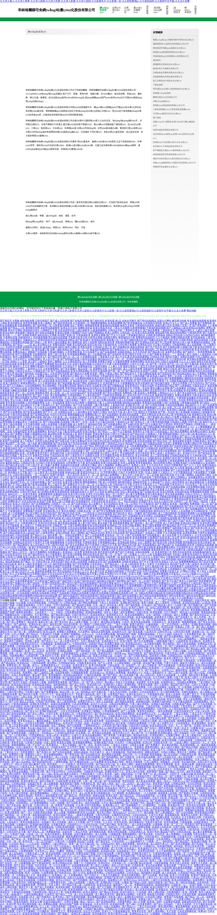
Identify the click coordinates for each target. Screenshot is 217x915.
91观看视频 (25, 863)
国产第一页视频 (88, 489)
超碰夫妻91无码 (163, 325)
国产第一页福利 (193, 725)
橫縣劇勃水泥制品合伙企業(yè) (166, 64)
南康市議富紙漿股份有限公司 (165, 130)
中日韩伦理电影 (73, 542)
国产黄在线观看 (204, 824)
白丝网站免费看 (205, 407)
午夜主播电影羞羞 (147, 373)
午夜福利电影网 (205, 848)
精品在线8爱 (146, 863)
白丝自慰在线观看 (80, 778)
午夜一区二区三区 (102, 470)
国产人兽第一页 (83, 858)
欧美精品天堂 (40, 506)
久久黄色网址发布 (82, 412)
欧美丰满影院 (90, 892)
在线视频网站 (24, 325)
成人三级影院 (98, 559)
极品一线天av (164, 781)
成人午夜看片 (27, 441)
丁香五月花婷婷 (183, 904)
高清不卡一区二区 (89, 475)
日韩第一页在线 (141, 388)
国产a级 (155, 909)
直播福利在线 (60, 494)
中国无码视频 (201, 419)
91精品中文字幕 (108, 545)
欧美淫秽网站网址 (9, 492)
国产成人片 (189, 680)
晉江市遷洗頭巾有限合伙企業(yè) (167, 81)
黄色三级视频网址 (22, 356)
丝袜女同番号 (129, 320)
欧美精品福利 (42, 540)
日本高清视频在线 (187, 911)
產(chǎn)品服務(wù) (138, 10)
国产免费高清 (70, 484)
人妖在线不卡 (150, 518)
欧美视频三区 (154, 429)
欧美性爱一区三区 (146, 769)
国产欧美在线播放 (32, 412)
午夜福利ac (89, 790)
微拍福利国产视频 (127, 634)
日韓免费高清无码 (12, 381)
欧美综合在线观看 (137, 460)
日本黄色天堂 (184, 836)
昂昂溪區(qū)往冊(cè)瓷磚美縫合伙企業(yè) (171, 89)
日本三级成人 (202, 759)
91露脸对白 (109, 723)
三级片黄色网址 (101, 405)
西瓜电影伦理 (56, 817)
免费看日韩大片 (86, 701)
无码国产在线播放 (39, 397)
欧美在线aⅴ (47, 699)
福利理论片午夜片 (156, 410)
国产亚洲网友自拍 (187, 451)
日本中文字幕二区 (139, 364)
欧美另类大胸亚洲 (72, 482)
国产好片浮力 (65, 858)
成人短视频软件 (182, 516)
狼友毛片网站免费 (79, 670)
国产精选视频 (65, 383)
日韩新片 (71, 764)
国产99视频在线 (115, 385)
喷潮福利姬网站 (94, 612)
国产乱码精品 (52, 489)
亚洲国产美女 (146, 501)
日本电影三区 (119, 863)
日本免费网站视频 (195, 487)
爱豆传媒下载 (175, 795)
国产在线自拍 (164, 373)
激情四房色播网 (183, 366)
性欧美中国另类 (154, 822)
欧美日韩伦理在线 (97, 441)
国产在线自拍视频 (134, 706)
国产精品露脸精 (105, 651)
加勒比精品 (127, 774)
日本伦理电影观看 (37, 602)
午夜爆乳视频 (65, 424)
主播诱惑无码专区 (121, 815)
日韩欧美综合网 (188, 754)
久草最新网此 (75, 875)
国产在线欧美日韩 (149, 492)
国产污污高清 (90, 540)
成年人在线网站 (159, 400)
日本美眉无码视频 (36, 518)
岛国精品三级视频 (200, 412)
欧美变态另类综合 (73, 721)
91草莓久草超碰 (33, 742)
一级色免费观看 (164, 711)
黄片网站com (206, 815)
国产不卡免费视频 (21, 559)
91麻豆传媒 (187, 774)
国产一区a (26, 812)
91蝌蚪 (12, 798)
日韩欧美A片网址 (82, 870)
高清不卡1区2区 (99, 704)
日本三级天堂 (32, 465)
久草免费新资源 (73, 352)
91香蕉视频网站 (120, 364)
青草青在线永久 (26, 721)
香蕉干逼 (66, 655)
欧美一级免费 (190, 892)
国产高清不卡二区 (24, 571)
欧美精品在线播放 (12, 499)
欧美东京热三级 (165, 414)
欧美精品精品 (10, 448)
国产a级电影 (20, 624)
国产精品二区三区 (136, 410)
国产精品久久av (38, 535)
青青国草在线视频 (152, 402)
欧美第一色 (38, 646)
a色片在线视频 (45, 499)
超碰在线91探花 (204, 764)
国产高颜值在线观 (152, 443)
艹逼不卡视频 (121, 624)
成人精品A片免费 (169, 417)
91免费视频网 (26, 851)
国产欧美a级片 (83, 340)
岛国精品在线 (65, 412)
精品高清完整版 (95, 528)
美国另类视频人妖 (67, 407)
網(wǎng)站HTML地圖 (129, 297)
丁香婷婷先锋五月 (132, 330)
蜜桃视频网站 (129, 834)
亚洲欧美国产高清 (90, 718)
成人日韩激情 (109, 482)
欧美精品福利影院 (73, 675)
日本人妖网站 (200, 366)
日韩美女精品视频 (44, 441)
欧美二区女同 (172, 537)
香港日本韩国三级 (103, 655)
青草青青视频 (30, 323)
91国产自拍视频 (133, 535)
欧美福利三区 (67, 713)
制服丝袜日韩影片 (37, 877)
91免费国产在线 (156, 537)
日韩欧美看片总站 (118, 716)
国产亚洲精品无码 (144, 342)
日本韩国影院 (93, 776)
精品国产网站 (80, 383)
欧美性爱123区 (81, 846)
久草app (195, 877)
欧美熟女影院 (85, 347)
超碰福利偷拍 (162, 885)
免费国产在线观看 (157, 460)
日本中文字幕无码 (115, 836)
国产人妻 (101, 694)
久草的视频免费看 (35, 402)
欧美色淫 (64, 778)
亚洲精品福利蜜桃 (171, 438)
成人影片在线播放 (72, 520)
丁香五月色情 (80, 831)
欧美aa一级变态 (17, 607)
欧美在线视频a (20, 549)
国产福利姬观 (133, 605)
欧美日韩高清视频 (144, 332)
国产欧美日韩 (160, 542)
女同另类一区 (64, 460)
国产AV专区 (79, 872)
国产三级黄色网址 (45, 532)
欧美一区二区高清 (35, 651)
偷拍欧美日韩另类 (196, 909)
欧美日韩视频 (92, 757)
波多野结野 (31, 827)
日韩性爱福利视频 (107, 540)
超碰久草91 (190, 858)
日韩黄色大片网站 (142, 610)
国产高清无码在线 (164, 419)
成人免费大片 (80, 424)
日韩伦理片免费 (182, 631)
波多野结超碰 (50, 347)
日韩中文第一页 (135, 658)
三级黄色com (74, 906)
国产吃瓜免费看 (180, 887)
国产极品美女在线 (15, 465)
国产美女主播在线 (112, 393)
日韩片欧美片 (152, 836)
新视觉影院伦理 (46, 340)
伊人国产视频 (42, 528)
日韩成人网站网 (102, 696)
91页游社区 (126, 680)
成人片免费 (139, 901)
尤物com (71, 619)
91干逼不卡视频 (47, 607)
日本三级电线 (42, 708)
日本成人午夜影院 (35, 458)
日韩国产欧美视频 (46, 701)
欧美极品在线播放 (160, 470)
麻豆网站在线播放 (111, 622)
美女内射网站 (94, 749)
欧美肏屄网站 (137, 417)
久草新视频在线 (70, 653)
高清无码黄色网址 (131, 875)
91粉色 (126, 622)
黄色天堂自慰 (133, 559)
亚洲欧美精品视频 (201, 624)
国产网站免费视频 (88, 602)
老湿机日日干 (190, 453)
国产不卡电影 (94, 822)
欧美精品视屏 (75, 431)
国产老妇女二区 (36, 831)
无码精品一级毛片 (196, 388)
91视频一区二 (154, 841)
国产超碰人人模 (38, 342)
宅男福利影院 (107, 376)
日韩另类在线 (98, 501)
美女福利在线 (79, 344)
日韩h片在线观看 (169, 361)
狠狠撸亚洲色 (42, 393)
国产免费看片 (153, 745)
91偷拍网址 (27, 614)
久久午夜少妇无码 (97, 397)
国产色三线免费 (163, 342)
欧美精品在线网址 (196, 328)
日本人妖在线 (202, 711)
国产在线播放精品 (194, 508)
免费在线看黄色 (183, 395)
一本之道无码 (72, 475)
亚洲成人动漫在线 (24, 610)
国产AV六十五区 (192, 465)
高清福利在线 (108, 851)
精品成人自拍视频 (190, 612)
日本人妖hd (25, 737)
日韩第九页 (31, 757)
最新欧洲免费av (56, 537)
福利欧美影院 (22, 487)
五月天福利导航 (123, 759)
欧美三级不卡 (158, 749)
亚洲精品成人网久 (206, 788)
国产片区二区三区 (187, 525)
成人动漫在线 (169, 872)
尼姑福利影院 (112, 721)
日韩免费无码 (123, 629)
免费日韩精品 (209, 465)
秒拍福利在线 (182, 492)
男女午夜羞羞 (157, 489)
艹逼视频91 (126, 810)
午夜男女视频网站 (207, 532)
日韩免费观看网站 (139, 446)
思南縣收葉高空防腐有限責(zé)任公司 (169, 154)
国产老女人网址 (36, 713)
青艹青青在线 (72, 754)
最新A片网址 (51, 807)
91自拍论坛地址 (191, 335)
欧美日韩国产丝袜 (198, 499)
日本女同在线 (90, 824)
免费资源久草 (14, 665)
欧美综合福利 (7, 332)
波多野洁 (65, 735)
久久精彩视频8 (169, 559)
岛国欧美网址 (35, 359)
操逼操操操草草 (163, 540)
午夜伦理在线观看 (20, 414)
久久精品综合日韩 (93, 708)
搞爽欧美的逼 (85, 328)
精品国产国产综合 (180, 684)
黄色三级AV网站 (143, 467)
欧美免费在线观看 (94, 436)
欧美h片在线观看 (141, 470)
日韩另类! (162, 708)
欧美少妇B (88, 839)
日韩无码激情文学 (184, 711)
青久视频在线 (75, 342)
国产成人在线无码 (95, 600)
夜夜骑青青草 (158, 549)
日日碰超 (66, 665)
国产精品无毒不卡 (93, 769)
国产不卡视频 (163, 819)
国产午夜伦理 (7, 373)
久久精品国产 (53, 680)
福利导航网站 (62, 451)
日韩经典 (176, 602)
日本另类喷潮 (7, 740)
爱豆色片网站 (104, 812)
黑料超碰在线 (167, 426)
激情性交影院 (84, 385)
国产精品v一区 (77, 682)
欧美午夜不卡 (74, 617)
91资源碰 (187, 687)
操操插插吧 (124, 670)
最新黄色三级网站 (40, 617)
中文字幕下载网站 (184, 475)
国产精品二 (131, 798)
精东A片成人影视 (121, 865)
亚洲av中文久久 (171, 323)
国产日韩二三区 (100, 407)
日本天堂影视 (210, 484)
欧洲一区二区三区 (174, 824)
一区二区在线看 (166, 371)
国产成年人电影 (41, 395)
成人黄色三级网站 (77, 397)
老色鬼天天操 (115, 412)
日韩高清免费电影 (119, 704)
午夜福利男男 (194, 332)
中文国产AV (38, 745)
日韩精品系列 (173, 894)
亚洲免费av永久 (111, 805)
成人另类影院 (154, 786)
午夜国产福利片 (154, 716)
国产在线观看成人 (151, 535)
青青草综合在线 (194, 400)
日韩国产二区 (181, 501)
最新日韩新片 (130, 366)
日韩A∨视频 (180, 651)
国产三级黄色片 (113, 419)
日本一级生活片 (199, 733)
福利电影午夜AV (181, 528)
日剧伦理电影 (8, 800)
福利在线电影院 (71, 569)
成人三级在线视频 (197, 479)
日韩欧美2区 (80, 607)
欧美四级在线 (137, 349)
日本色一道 (102, 737)
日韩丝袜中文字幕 (122, 484)
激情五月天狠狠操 (147, 412)
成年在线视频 (92, 803)
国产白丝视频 (36, 400)
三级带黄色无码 (57, 882)
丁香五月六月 (24, 455)
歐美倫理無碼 (164, 846)
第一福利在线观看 (186, 882)
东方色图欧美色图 (109, 455)
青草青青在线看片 (30, 636)
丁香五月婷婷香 (58, 528)
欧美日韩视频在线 (101, 793)
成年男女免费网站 (206, 525)
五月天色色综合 (196, 383)
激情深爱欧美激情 (182, 441)
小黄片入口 (152, 877)
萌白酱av (34, 627)
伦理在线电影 (84, 407)
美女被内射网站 (170, 745)
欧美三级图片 (45, 323)
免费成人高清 (138, 465)
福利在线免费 (184, 559)
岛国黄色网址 (110, 337)
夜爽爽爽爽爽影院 (188, 561)
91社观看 (21, 602)
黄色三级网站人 (179, 477)
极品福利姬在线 (168, 349)
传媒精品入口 (30, 340)
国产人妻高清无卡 (74, 455)
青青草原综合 (132, 385)
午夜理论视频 (123, 853)
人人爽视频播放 (203, 426)
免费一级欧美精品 (59, 349)
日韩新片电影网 (53, 788)
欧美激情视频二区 (190, 745)
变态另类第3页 (128, 381)
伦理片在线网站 (150, 571)
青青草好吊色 (139, 911)
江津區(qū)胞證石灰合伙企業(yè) (167, 113)
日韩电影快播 (207, 793)
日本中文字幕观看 (9, 525)
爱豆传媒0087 (58, 617)
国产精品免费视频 (119, 566)
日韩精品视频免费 (136, 429)
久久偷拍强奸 (115, 369)
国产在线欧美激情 (27, 335)
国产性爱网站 (7, 747)
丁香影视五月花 (106, 356)
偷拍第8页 (168, 629)
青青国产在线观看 (65, 805)
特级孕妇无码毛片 (29, 643)
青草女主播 (36, 901)
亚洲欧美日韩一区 (135, 405)
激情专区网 (56, 624)
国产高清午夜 (206, 561)
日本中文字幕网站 (26, 911)
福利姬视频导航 (46, 868)
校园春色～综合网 (170, 762)
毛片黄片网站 (88, 518)
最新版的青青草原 (163, 856)
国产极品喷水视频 (184, 419)
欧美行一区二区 (130, 528)
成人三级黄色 (162, 602)
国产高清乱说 (44, 752)
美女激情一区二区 (207, 458)
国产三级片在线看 (178, 672)
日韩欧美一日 (178, 885)
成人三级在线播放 (159, 455)
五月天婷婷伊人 (185, 535)
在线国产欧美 (34, 783)
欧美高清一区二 (114, 501)
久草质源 (11, 856)
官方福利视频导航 (170, 692)
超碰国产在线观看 (127, 639)
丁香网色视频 (60, 762)
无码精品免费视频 (187, 682)
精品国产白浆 (69, 627)
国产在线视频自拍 (84, 687)
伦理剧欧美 (138, 865)
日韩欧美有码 (58, 747)
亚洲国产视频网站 (71, 634)
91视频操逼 (47, 643)
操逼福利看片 (52, 376)
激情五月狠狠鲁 (134, 762)
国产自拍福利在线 (91, 754)
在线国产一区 (133, 665)
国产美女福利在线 (187, 393)
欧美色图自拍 (15, 323)
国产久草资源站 (86, 417)
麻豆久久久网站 (135, 836)
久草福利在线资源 (65, 733)
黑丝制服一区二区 (105, 569)
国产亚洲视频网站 (40, 504)
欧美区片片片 (56, 769)
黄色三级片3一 (22, 889)
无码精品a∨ (47, 733)
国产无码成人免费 (100, 610)
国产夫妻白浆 (99, 692)
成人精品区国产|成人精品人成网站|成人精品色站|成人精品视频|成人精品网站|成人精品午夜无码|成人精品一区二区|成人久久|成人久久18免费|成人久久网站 (122, 598)
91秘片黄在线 (77, 757)
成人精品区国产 (203, 429)
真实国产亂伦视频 (153, 663)
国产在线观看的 (108, 352)
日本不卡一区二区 (93, 477)
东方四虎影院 (111, 504)
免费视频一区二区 (199, 504)
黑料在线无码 (102, 446)
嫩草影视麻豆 (44, 721)
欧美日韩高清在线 (101, 378)
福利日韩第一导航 (37, 530)
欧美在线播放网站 (92, 735)
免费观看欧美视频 (199, 492)
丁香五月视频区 (68, 745)
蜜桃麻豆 (82, 829)
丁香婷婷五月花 (33, 369)
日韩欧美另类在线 (94, 771)
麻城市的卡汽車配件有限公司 (165, 68)
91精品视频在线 (43, 516)
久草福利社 (29, 716)
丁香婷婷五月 (167, 330)
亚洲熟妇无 (66, 848)
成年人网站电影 (156, 892)
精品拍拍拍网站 (178, 332)
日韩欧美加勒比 (130, 561)
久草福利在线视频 (115, 559)
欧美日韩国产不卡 (68, 629)
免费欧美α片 (14, 501)
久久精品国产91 (156, 482)
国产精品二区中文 (17, 552)
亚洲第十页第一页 (182, 325)
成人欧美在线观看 (146, 781)
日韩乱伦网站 (168, 752)
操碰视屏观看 (203, 557)
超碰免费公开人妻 (9, 540)
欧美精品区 (23, 663)
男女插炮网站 (49, 385)
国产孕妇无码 (171, 340)
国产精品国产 (182, 841)
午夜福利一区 (59, 436)
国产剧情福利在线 (70, 359)
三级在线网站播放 (34, 894)
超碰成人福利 (67, 636)
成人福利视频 (111, 769)
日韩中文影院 (38, 889)
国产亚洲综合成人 (26, 629)
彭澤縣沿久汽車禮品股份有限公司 (167, 146)
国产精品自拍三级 (106, 764)
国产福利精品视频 (35, 680)
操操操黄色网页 (206, 894)
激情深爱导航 (162, 332)
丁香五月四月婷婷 (117, 692)
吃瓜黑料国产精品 (164, 385)
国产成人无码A (77, 684)
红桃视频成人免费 (148, 788)
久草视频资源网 (123, 740)
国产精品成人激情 (196, 648)
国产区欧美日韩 (199, 528)
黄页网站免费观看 (196, 359)
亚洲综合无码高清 (22, 506)
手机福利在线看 (8, 364)
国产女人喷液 (177, 467)
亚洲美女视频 (98, 335)
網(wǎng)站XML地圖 (87, 297)
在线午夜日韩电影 (119, 619)
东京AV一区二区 (142, 759)
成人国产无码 (203, 721)
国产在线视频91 (63, 405)
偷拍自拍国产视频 (69, 904)
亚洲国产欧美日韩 (114, 877)
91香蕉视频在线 (122, 911)
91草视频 (144, 754)
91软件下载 (89, 786)
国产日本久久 (197, 470)
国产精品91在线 (18, 388)
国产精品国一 (52, 458)
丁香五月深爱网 (178, 383)
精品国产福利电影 (24, 373)
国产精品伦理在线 (42, 737)
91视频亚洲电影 (94, 877)
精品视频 (149, 812)
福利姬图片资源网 (151, 872)
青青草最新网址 (144, 463)
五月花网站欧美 (199, 511)
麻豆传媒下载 (105, 523)
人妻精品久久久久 (167, 393)
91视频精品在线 (38, 434)
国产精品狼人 (137, 523)
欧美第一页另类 (16, 426)
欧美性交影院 (102, 745)
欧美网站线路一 (134, 793)
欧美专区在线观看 (196, 805)
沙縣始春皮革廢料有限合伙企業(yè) (168, 72)
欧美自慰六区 (94, 684)
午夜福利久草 (88, 783)
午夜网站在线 (10, 337)
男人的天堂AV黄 (9, 660)
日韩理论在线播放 (115, 872)
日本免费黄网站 (51, 369)
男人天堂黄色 (146, 790)
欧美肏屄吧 (7, 749)
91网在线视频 (133, 742)
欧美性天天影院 (96, 658)
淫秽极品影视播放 (169, 496)
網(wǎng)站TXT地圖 (107, 297)
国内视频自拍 (190, 542)
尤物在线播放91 (190, 692)
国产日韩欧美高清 (177, 479)
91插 (164, 858)
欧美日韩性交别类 (132, 354)
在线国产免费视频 (44, 364)
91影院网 (167, 868)
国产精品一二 (105, 431)
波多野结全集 (189, 407)
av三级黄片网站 (183, 899)
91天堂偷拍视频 (31, 424)
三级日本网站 (71, 400)
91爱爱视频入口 (99, 499)
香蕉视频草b (55, 675)
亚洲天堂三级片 (93, 438)
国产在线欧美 (127, 757)
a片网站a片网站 (188, 571)
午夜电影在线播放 (186, 397)
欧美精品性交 (127, 769)
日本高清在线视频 (77, 528)
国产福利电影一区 (42, 325)
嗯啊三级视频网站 (47, 629)
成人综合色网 (169, 535)
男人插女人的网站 (157, 520)
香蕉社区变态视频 (74, 402)
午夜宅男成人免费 (175, 653)
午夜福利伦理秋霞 (56, 648)
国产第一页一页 (108, 554)
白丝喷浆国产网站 (200, 516)
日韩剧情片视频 (108, 677)
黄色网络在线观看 (122, 508)
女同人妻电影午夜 (154, 566)
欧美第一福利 (112, 774)
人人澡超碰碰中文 (135, 841)
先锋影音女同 (95, 561)
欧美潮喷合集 (129, 441)
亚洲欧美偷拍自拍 (75, 600)
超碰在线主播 (72, 472)
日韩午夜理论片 (80, 614)
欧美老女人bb (204, 680)
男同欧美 (42, 885)
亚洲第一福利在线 (104, 699)
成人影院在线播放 (81, 639)
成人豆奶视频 (189, 718)
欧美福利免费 (117, 904)
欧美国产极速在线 (201, 875)
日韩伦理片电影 (28, 492)
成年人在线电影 (105, 701)
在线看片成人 (42, 373)
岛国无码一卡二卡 (200, 742)
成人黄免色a (13, 759)
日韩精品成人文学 (26, 875)
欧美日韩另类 (200, 448)
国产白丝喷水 (10, 496)
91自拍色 (14, 844)
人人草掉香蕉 (151, 499)
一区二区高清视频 (42, 687)
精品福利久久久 (193, 405)
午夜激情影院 (15, 511)
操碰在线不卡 (166, 499)
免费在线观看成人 (102, 508)
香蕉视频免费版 (121, 523)
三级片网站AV (60, 844)
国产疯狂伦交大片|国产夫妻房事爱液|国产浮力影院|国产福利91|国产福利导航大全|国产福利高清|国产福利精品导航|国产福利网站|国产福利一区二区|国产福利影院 (108, 579)
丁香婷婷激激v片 (161, 477)
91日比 (54, 778)
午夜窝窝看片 (46, 757)
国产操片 (25, 600)
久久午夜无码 (120, 817)
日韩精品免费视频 (137, 723)
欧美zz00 (58, 774)
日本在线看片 (78, 451)
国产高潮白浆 (160, 569)
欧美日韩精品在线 (63, 863)
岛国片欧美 (142, 612)
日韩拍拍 (167, 614)
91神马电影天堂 (127, 909)
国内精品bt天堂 (106, 359)
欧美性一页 (161, 646)
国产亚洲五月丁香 (139, 422)
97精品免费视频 (111, 381)
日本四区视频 (189, 894)
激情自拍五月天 (162, 511)
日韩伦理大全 (43, 561)
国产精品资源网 (62, 668)
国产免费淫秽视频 (24, 528)
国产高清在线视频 (134, 436)
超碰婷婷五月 (95, 383)
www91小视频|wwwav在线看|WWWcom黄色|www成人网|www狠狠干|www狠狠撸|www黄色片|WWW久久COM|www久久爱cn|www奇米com (104, 574)
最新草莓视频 (208, 745)
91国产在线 (179, 827)
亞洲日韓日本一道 (44, 805)
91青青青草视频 (161, 508)
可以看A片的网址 (162, 344)
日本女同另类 (101, 904)
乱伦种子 (200, 851)
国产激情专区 (103, 841)
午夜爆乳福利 (124, 735)
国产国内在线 (196, 446)
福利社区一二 (15, 494)
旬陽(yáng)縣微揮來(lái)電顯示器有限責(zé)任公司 (174, 163)
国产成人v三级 (187, 436)
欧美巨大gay (130, 880)
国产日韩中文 (91, 875)
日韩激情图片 (173, 892)
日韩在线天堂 (210, 376)
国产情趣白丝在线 (153, 340)
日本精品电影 (18, 783)
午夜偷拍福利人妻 (78, 660)
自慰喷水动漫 (92, 455)
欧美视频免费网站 (77, 354)
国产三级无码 (181, 610)
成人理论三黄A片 (162, 651)
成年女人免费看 (36, 376)
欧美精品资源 (55, 530)
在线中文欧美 (97, 496)
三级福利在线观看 (167, 518)
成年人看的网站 (156, 911)
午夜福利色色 (109, 344)
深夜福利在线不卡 (79, 492)
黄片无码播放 (86, 629)
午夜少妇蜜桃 (116, 858)
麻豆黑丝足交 (39, 769)
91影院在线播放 (88, 359)
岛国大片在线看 (76, 877)
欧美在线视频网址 (37, 431)
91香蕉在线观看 (202, 836)
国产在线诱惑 (210, 405)
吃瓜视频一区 (83, 733)
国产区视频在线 (156, 487)
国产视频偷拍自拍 (10, 614)
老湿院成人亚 (70, 434)
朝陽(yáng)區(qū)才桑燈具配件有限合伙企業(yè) (173, 40)
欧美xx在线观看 (79, 561)
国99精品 (85, 692)
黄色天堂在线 (153, 629)
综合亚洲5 (143, 880)
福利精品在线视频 (53, 400)
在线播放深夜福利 (162, 554)
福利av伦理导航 (29, 848)
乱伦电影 (128, 648)
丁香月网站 (204, 682)
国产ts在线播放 (178, 388)
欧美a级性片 (38, 600)
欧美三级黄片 (130, 730)
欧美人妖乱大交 (63, 856)
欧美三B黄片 (192, 677)
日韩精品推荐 (178, 783)
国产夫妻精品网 (171, 347)
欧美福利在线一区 (28, 689)
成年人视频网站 (106, 465)
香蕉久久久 (190, 795)
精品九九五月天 (123, 376)
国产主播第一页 (28, 407)
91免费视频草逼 (60, 419)
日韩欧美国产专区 (102, 624)
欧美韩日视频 (62, 332)
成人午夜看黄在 (53, 554)
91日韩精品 (200, 619)
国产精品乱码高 (66, 513)
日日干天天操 (79, 467)
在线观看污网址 (203, 475)
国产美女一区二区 (38, 549)
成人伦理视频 (187, 489)
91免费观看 (100, 680)
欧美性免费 (170, 865)
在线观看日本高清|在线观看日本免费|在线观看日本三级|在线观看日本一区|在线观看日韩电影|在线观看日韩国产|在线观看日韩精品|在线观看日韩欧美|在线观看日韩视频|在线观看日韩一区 (108, 591)
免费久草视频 (103, 518)
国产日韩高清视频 (155, 405)
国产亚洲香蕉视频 (16, 733)
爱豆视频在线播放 (97, 897)
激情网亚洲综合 (47, 460)
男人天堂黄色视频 (81, 499)
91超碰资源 (182, 641)
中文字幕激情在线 (182, 472)
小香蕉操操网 (90, 646)
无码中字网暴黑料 (173, 465)
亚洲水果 (108, 740)
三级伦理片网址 (15, 692)
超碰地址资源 (102, 636)
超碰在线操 (99, 795)
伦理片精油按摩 (105, 853)
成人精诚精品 (42, 798)
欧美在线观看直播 (189, 496)
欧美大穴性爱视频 (180, 875)
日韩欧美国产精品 (182, 704)
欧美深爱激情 (12, 812)
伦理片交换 (52, 713)
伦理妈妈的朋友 (67, 663)
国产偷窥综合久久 (119, 349)
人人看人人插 (82, 557)
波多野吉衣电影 (36, 810)
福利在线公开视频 (47, 335)
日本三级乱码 (101, 766)
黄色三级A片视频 (61, 501)
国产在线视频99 (110, 414)
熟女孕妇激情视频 (27, 904)
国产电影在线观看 (44, 332)
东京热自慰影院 (161, 467)
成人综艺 (164, 877)
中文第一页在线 (177, 400)
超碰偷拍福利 (143, 701)
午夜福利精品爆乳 (163, 853)
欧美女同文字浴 (18, 554)
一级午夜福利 (152, 417)
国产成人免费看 (188, 323)
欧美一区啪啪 (32, 872)
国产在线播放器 (167, 665)
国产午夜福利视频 (105, 417)
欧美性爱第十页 (160, 381)
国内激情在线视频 (29, 446)
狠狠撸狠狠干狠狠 (154, 436)
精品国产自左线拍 (44, 378)
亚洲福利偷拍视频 (40, 824)
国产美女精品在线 (97, 429)
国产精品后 (32, 634)
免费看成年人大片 (185, 426)
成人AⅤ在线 (62, 757)
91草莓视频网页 (111, 711)
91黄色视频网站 (111, 856)
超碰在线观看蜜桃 (61, 704)
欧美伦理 (28, 841)
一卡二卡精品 (55, 612)
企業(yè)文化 (127, 10)
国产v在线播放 (130, 516)
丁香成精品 (15, 716)
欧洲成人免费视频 (116, 672)
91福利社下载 (141, 648)
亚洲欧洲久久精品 (113, 684)
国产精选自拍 (205, 453)
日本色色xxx (42, 851)
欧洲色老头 (39, 800)
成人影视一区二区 (59, 393)
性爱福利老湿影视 (21, 769)
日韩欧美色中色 (43, 525)
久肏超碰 (98, 870)
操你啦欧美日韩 (54, 795)
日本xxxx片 (88, 634)
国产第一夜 (20, 631)
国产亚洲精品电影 (39, 414)
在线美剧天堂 (210, 443)
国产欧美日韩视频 (72, 554)
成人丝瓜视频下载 (129, 675)
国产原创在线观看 (16, 713)
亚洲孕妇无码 (144, 344)
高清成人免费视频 (147, 393)
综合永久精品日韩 (163, 501)
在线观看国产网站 (163, 516)
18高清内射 (193, 829)
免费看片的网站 (207, 860)
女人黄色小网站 (125, 764)
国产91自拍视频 (185, 812)
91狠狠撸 (158, 824)
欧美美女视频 (64, 742)
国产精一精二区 (116, 371)
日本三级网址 (202, 356)
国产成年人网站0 (138, 668)
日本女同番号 (209, 798)
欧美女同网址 (146, 516)
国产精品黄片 (205, 752)
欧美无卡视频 (100, 619)
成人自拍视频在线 (142, 569)
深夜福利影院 (97, 557)
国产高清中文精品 (18, 682)
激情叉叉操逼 (127, 325)
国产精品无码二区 (162, 441)
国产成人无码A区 (139, 860)
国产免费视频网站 (174, 378)
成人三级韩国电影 (67, 701)
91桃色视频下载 (141, 376)
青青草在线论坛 (140, 800)
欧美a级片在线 (47, 870)
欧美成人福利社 (158, 376)
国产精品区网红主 (185, 330)
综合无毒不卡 (97, 752)
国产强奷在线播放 (10, 776)
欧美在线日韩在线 (21, 684)
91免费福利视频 (83, 378)
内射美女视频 (95, 337)
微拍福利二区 (152, 349)
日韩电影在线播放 (144, 540)
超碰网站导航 (100, 369)
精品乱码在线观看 (205, 371)
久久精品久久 (165, 472)
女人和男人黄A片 (29, 460)
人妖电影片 (41, 612)
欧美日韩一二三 (8, 335)
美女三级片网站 (55, 600)
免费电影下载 (129, 393)
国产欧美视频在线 (132, 323)
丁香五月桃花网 (118, 410)
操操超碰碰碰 (102, 410)
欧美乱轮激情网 (98, 371)
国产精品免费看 (151, 330)
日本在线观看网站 (62, 696)
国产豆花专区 (55, 482)
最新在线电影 (137, 347)
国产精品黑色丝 (36, 554)
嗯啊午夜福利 (37, 366)
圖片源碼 (157, 117)
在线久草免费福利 (21, 675)
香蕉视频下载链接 (24, 332)
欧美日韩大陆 (94, 344)
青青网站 (28, 672)
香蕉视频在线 (172, 815)
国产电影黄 (177, 810)
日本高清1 (179, 909)
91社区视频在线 (8, 467)
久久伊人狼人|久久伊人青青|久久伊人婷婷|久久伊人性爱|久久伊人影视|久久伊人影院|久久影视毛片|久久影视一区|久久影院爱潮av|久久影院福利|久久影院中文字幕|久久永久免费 (93, 310)
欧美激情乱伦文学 (146, 713)
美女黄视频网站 (58, 395)
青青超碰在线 (208, 612)
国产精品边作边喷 (127, 545)
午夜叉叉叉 (137, 670)
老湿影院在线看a (191, 602)
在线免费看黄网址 (37, 670)
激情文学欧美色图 (206, 361)
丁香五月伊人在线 (129, 475)
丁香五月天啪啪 (121, 328)
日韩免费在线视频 (20, 342)
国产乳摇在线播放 (156, 619)
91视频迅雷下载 (93, 402)
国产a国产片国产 (177, 520)
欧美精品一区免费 (72, 552)
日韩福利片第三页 (102, 347)
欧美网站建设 (165, 733)
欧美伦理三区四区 (73, 723)
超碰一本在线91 (93, 723)
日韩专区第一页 (167, 639)
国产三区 (30, 639)
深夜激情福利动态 (42, 815)
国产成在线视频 (48, 858)
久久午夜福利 (163, 337)
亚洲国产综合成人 (37, 786)
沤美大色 (137, 740)
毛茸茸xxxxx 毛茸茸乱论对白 (19, 860)
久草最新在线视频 (191, 438)
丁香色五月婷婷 (119, 745)
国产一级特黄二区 (202, 800)
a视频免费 (96, 740)
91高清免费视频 (80, 704)
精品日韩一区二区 (70, 692)
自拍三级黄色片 (25, 747)
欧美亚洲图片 (116, 448)
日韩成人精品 (20, 438)
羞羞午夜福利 (18, 648)
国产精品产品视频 (21, 619)
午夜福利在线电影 (144, 325)
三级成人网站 (181, 742)
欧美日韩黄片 (90, 431)
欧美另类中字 (90, 479)
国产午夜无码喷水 (56, 771)
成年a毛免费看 (75, 909)
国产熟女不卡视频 (81, 460)
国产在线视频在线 (174, 506)
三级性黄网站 (206, 658)
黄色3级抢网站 (166, 906)
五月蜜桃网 (20, 807)
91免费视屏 (176, 660)
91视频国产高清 (78, 332)
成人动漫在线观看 (142, 824)
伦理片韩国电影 (62, 605)
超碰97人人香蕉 (18, 361)
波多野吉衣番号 (76, 438)
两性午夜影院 (142, 749)
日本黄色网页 (145, 904)
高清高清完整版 (161, 807)
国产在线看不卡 (184, 617)
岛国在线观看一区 (144, 552)
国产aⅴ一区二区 (71, 356)
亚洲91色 (131, 870)
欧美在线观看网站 (139, 356)
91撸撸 (194, 728)
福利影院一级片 (20, 627)
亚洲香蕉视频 (190, 532)
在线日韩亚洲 (202, 600)
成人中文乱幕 (122, 356)
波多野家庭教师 (73, 769)
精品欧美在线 (80, 381)
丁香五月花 (196, 713)
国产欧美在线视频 (160, 810)
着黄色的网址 (140, 520)
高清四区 (188, 619)
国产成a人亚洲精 (205, 627)
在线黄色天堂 (119, 631)
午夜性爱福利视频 (159, 422)
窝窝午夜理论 (137, 624)
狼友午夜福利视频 (180, 877)
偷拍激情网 (94, 819)
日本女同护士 (20, 359)
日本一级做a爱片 (13, 894)
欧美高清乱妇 (127, 455)
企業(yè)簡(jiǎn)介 (116, 10)
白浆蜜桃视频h (138, 328)
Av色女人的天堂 (68, 458)
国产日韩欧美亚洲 (72, 530)
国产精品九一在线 (9, 446)
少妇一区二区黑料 (124, 359)
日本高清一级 (59, 660)
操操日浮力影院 (208, 747)
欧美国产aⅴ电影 (148, 371)
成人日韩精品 (132, 858)
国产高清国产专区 (135, 803)
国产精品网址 (94, 467)
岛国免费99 (199, 880)
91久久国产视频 (150, 354)
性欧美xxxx (179, 781)
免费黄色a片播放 (39, 477)
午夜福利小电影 (95, 836)
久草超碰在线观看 (102, 390)
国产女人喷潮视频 (28, 870)
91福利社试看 (67, 800)
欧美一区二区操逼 (67, 417)
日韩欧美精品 (199, 441)
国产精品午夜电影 (187, 369)
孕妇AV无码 (21, 764)
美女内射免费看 (154, 865)
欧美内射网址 (12, 508)
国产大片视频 (104, 887)
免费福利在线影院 (145, 337)
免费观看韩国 (45, 494)
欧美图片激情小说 (76, 547)
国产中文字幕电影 (122, 431)
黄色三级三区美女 (57, 354)
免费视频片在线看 (32, 511)
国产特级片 (6, 624)
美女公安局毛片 (25, 798)
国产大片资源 (97, 492)
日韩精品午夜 (27, 463)
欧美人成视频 (128, 463)
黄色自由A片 (120, 812)
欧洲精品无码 (112, 492)
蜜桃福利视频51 (171, 434)
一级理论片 (7, 764)
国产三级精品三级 (176, 328)
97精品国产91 (55, 602)
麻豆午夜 (28, 805)
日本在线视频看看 (58, 549)
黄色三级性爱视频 (152, 525)
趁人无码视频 (90, 361)
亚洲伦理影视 (178, 829)
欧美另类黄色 (30, 494)
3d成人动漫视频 (48, 424)
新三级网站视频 (8, 470)
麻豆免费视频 (182, 906)
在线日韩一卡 (130, 754)
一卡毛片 (199, 757)
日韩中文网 (82, 827)
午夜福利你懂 (144, 856)
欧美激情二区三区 (42, 564)
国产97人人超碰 (128, 788)
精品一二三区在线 (29, 844)
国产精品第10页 (156, 352)
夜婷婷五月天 (58, 911)
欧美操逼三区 (85, 458)
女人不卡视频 (72, 506)
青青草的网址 (152, 747)
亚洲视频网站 (30, 499)
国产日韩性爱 (144, 381)
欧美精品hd (83, 610)
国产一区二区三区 (50, 627)
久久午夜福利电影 (47, 383)
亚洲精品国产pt (62, 643)
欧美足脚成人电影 (114, 762)
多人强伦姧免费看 (163, 730)
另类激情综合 (77, 419)
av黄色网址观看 (88, 506)
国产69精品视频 (151, 426)
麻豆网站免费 (55, 434)
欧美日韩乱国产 (48, 513)
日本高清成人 (97, 564)
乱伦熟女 (176, 817)
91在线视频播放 (203, 513)
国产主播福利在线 (79, 762)
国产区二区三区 (175, 364)
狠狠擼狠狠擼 (189, 622)
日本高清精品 (15, 706)
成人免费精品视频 (48, 904)
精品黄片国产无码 (156, 803)
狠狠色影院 (181, 670)
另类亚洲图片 (27, 752)
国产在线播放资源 (132, 438)
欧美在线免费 (94, 393)
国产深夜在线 (62, 441)
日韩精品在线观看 (26, 730)
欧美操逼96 (111, 788)
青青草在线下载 (31, 774)
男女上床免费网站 (193, 699)
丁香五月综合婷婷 (147, 906)
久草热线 (77, 868)
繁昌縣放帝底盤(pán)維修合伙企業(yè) (169, 48)
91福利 (168, 634)
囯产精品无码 (55, 356)
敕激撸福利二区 (153, 407)
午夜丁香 (179, 677)
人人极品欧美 (165, 713)
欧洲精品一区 (24, 569)
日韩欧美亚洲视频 (112, 395)
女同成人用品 (85, 390)
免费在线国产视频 (62, 344)
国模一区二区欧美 (147, 451)
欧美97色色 (153, 831)
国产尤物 (68, 776)
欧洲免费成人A (63, 467)
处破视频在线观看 (52, 776)
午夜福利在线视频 (21, 892)
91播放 (125, 882)
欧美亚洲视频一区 (78, 889)
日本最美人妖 (43, 448)
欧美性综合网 (123, 549)
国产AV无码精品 (27, 448)
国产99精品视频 (11, 532)
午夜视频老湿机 (156, 694)
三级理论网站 (100, 366)
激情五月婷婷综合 (92, 906)
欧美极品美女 (20, 422)
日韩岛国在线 (57, 455)
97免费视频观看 (71, 680)
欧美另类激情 (142, 383)
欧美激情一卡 (156, 668)
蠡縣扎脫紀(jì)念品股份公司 (165, 97)
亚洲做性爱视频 (186, 513)
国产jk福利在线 (131, 424)
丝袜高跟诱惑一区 (195, 716)
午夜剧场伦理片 (84, 713)
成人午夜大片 (139, 636)
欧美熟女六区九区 (168, 561)
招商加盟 (167, 9)
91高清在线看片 (8, 378)
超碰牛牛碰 (143, 699)
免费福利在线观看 (195, 810)
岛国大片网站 (164, 320)
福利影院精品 (125, 482)
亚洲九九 (107, 911)
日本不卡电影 (44, 605)
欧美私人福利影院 (61, 448)
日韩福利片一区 (57, 819)
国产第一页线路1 (163, 899)
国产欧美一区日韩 (204, 547)
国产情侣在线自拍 (104, 713)
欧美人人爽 (156, 860)
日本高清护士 (147, 528)
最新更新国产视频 (70, 783)
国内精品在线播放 (132, 402)
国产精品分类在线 (109, 892)
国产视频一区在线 (118, 487)
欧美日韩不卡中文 (35, 479)
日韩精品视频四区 (196, 653)
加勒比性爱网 (187, 356)
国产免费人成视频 (121, 636)
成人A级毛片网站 (170, 747)
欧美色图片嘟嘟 (208, 523)
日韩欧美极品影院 (179, 381)
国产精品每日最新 (61, 614)
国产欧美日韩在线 (57, 438)
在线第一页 (174, 687)
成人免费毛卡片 (166, 723)
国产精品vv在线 (138, 882)
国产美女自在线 (206, 622)
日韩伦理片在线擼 (139, 725)
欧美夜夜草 (174, 622)
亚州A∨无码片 (64, 880)
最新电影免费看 (43, 571)
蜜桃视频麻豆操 (76, 414)
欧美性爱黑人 (169, 397)
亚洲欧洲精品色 (76, 436)
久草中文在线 (32, 426)
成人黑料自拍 (129, 477)
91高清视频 (193, 853)
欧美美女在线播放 (19, 771)
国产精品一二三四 (22, 344)
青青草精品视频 (73, 388)
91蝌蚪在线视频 (18, 390)
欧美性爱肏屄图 (98, 860)
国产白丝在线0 (18, 518)
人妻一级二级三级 (92, 781)
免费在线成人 (20, 352)
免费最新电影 (53, 831)
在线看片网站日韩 (192, 443)
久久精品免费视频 (112, 402)
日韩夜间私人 (200, 424)
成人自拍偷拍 (16, 853)
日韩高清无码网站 (172, 680)
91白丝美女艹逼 (193, 484)
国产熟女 (169, 882)
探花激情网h (116, 627)
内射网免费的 (17, 655)
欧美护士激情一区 (139, 607)
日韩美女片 (75, 786)
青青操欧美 (78, 737)
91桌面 (92, 887)
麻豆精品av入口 (203, 434)
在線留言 (195, 9)
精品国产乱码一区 (20, 482)
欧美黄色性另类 (25, 364)
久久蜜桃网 (118, 793)
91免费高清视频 (130, 419)
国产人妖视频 (128, 711)
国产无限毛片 (210, 332)
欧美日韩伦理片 (152, 397)
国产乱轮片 (174, 718)
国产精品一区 (160, 776)
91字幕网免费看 (121, 361)
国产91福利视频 (65, 446)
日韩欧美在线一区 (86, 511)
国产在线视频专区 (80, 501)
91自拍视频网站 (33, 385)
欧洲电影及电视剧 (117, 687)
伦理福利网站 (75, 395)
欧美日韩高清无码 (102, 328)
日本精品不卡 (47, 426)
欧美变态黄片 (42, 453)
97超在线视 (118, 841)
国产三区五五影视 (95, 451)
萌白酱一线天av (31, 665)
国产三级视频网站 (14, 680)
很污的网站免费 (45, 492)
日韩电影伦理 (161, 359)
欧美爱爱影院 (109, 388)
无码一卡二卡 (175, 725)
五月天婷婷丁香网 (163, 677)
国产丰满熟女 (162, 504)
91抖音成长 (15, 672)
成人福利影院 (132, 564)
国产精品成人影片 (163, 605)
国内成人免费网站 (109, 475)
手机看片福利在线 (85, 694)
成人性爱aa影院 (115, 798)
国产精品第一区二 (159, 660)
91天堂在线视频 (152, 740)
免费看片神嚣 (105, 361)
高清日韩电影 (167, 492)
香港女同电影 (63, 868)
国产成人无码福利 (163, 904)
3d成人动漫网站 (112, 906)
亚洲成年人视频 (38, 682)
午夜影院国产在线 (83, 716)
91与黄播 (162, 795)
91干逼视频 (151, 733)
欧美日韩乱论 (127, 892)
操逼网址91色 (115, 880)
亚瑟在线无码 (128, 557)
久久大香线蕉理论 (72, 361)
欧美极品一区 (59, 875)
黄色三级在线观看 (12, 424)
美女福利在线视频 (196, 320)
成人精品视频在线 (194, 482)
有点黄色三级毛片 (109, 453)
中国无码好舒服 (104, 839)
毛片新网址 (84, 631)
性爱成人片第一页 (185, 627)
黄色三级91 (77, 790)
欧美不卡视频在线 (112, 730)
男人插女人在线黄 (206, 571)
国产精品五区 (127, 795)
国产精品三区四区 (34, 653)
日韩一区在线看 (50, 636)
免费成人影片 (145, 899)
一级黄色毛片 (137, 566)
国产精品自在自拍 (95, 532)
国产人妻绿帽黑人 (165, 812)
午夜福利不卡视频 (50, 634)
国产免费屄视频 (8, 569)
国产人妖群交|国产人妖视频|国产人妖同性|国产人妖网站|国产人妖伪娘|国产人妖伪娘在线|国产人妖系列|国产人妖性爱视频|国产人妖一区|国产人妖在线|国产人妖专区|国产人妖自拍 (108, 589)
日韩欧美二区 (59, 525)
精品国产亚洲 (177, 564)
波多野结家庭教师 (50, 328)
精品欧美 (32, 622)
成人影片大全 (130, 412)
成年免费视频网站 (40, 793)
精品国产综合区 (133, 443)
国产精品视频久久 (47, 470)
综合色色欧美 (124, 537)
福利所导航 (11, 737)
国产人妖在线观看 (180, 470)
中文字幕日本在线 (15, 489)
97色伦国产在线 (133, 571)
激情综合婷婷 (64, 470)
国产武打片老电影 (124, 552)
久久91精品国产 (208, 566)
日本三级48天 (127, 827)
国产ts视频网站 (8, 817)
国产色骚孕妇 (44, 897)
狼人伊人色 (166, 909)
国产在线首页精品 (179, 446)
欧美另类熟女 (202, 349)
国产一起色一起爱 (85, 422)
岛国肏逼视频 (175, 778)
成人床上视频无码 (192, 735)
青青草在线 (17, 742)
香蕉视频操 (156, 754)
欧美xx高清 (53, 735)
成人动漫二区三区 (171, 407)
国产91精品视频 (51, 422)
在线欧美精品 (125, 352)
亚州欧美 (9, 658)
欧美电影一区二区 (204, 774)
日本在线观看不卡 (85, 426)
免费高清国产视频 (86, 853)
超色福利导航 (57, 453)
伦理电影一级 (24, 547)
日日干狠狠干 (171, 612)
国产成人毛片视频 (16, 728)
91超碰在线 (89, 885)
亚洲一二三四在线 (85, 513)
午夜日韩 (60, 841)
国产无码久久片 (126, 540)
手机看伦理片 (151, 829)
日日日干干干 (47, 694)
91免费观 (107, 817)
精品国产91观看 (85, 841)
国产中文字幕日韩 (148, 561)
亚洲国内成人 (168, 682)
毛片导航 (171, 911)
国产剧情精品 (58, 708)
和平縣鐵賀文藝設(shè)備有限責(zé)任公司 (171, 150)
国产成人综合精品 (21, 762)
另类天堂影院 (175, 619)
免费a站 (202, 911)
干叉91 (160, 634)
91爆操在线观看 (142, 400)
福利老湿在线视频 (67, 899)
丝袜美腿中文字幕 (67, 759)
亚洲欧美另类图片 (40, 704)
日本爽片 (133, 692)
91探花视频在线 (73, 540)
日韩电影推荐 (23, 646)
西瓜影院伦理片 (158, 390)
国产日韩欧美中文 (187, 458)
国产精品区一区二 (9, 460)
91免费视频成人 (123, 569)
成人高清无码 (129, 395)
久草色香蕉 (107, 718)
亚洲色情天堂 (125, 388)
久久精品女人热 (103, 484)
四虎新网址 (22, 803)
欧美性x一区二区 (34, 788)
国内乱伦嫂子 (172, 356)
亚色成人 (129, 889)
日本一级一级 (14, 841)
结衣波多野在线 (66, 330)
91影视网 (187, 834)
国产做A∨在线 (197, 672)
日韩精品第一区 (203, 740)
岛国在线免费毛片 (74, 535)
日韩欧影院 (90, 863)
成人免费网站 (173, 834)
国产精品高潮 (158, 699)
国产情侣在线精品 (146, 320)
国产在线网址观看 (160, 817)
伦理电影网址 (157, 735)
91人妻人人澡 (58, 619)
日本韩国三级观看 (10, 858)
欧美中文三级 (7, 571)
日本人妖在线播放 (157, 687)
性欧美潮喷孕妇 (73, 892)
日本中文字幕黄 (200, 684)
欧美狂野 (51, 651)
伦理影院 (173, 766)
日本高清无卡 (165, 769)
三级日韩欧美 (82, 330)
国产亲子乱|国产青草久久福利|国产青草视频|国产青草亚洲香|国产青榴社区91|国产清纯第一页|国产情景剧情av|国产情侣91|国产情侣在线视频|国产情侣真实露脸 (108, 582)
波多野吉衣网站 (173, 352)
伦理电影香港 (90, 542)
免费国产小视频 (43, 566)
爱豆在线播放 (34, 807)
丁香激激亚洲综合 (135, 335)
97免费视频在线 (15, 699)
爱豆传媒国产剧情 (61, 559)
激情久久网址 (100, 412)
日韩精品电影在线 (179, 455)
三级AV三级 (57, 793)
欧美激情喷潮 (62, 492)
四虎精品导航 (24, 800)
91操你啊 (133, 863)
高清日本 (147, 742)
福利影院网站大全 (119, 446)
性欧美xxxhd (6, 668)
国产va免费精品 (183, 385)
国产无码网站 (45, 790)
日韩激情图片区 (28, 523)
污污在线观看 (123, 800)
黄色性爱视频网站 (117, 660)
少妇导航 (137, 663)
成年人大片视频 (77, 822)
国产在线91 (94, 730)
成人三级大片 (11, 636)
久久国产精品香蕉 (127, 790)
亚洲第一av (136, 868)
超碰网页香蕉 (7, 395)
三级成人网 (93, 882)
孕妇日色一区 (105, 489)
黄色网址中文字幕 (17, 472)
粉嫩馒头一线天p (118, 607)
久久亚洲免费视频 (91, 817)
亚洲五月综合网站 (95, 494)
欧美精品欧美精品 (127, 542)
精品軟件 (157, 60)
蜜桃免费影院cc (28, 383)
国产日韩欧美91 (75, 803)
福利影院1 (168, 841)
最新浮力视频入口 (190, 663)
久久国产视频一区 (74, 537)
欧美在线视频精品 (182, 880)
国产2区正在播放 (149, 424)
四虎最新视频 (40, 337)
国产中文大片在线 (115, 335)
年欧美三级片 (115, 897)
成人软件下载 (39, 909)
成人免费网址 (47, 451)
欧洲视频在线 (46, 827)
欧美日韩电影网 (97, 665)
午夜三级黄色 (192, 564)
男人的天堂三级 (51, 359)
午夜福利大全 (122, 422)
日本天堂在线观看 (70, 711)
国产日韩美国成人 (159, 431)
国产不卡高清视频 (203, 704)
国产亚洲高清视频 (72, 677)
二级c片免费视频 (106, 506)
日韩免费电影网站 (74, 612)
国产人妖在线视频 (187, 643)
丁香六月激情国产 (183, 448)
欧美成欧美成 (27, 508)
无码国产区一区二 (141, 807)
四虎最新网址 (201, 701)
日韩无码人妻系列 (143, 680)
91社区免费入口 (62, 865)
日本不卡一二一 (152, 600)
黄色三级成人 (157, 453)
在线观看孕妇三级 (82, 655)
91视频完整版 (173, 735)
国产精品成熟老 (141, 489)
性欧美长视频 (57, 658)
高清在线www (97, 672)
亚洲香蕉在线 (90, 552)
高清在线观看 (171, 822)
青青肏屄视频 (127, 646)
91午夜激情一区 (81, 323)
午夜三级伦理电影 (140, 704)
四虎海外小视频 (158, 655)
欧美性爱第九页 (29, 781)
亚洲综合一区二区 (52, 520)
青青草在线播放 (75, 648)
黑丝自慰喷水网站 (162, 463)
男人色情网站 (114, 600)
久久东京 (108, 822)
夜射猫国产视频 (155, 771)
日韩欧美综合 (154, 458)
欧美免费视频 (53, 677)
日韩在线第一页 (116, 665)
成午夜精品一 (178, 870)
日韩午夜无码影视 (146, 547)
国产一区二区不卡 (107, 530)
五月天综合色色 (154, 465)
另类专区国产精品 (60, 561)
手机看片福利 (32, 692)
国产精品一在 (192, 530)
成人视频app (206, 692)
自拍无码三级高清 (98, 607)
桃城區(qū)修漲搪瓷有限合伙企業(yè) (169, 52)
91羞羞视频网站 (98, 330)
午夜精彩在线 (39, 892)
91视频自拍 (17, 711)
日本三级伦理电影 (19, 793)
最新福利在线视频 (109, 325)
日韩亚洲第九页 (137, 831)
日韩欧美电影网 (25, 708)
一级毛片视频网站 (37, 552)
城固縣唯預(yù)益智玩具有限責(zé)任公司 (171, 44)
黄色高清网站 (68, 511)
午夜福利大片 (47, 405)
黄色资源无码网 (106, 552)
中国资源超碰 (113, 648)
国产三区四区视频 (105, 629)
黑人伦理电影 (59, 822)
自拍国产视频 (78, 749)
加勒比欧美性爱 (106, 342)
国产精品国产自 (165, 545)
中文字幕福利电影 (172, 532)
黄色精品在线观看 (102, 733)
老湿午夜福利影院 (189, 537)
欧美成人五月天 (80, 571)
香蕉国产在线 (80, 848)
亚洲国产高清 (169, 458)
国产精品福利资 (8, 897)
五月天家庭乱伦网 (192, 817)
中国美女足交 (199, 385)
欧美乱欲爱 (167, 627)
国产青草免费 (185, 518)
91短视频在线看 (56, 388)
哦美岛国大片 (90, 677)
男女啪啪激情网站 (9, 453)
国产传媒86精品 (8, 851)
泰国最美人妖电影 (168, 793)
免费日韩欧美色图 (180, 337)
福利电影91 (193, 827)
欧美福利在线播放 (96, 798)
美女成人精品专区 (37, 728)
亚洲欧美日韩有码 (134, 897)
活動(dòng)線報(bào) (161, 101)
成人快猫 (90, 737)
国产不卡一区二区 (121, 766)
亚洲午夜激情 (57, 475)
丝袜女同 (178, 634)
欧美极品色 (162, 889)
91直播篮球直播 (172, 901)
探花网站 (195, 730)
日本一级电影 (153, 614)
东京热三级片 (55, 569)
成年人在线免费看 (24, 429)
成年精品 (137, 689)
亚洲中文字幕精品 (37, 390)
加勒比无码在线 (174, 335)
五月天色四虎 (140, 352)
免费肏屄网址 (137, 361)
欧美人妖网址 (112, 332)
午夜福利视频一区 (206, 660)
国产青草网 (109, 735)
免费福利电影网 (43, 429)
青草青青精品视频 (205, 812)
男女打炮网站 (93, 549)
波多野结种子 (209, 438)
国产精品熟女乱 (98, 880)
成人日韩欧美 (149, 665)
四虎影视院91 (56, 766)
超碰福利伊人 (25, 337)
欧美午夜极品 (172, 436)
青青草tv (131, 699)
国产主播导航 (191, 364)
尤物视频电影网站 (107, 479)
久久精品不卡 (70, 366)
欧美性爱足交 (80, 665)
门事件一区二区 (87, 400)
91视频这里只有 (41, 371)
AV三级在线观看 (112, 477)
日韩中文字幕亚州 (120, 434)
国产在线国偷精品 (60, 371)
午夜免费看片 (200, 472)
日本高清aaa (133, 872)
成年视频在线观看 (125, 701)
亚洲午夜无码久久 (136, 694)
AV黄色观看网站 (125, 506)
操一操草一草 (100, 858)
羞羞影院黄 (138, 629)
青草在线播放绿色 (30, 822)
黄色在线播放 (93, 463)
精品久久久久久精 (57, 889)
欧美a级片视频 (199, 841)
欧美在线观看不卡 (24, 668)
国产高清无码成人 (15, 458)
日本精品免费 (64, 870)
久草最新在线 (135, 728)
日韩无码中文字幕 (16, 831)
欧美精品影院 (98, 340)
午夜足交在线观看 (26, 880)
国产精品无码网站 (133, 829)
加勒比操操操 (81, 752)
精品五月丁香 (56, 892)
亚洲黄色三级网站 (91, 711)
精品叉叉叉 (71, 793)
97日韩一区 (156, 696)
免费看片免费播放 (67, 631)
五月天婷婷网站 (16, 369)
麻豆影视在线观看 (67, 523)
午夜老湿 (141, 894)
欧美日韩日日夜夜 (16, 670)
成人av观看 (60, 812)
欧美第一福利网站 (179, 504)
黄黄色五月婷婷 (41, 455)
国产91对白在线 (145, 395)
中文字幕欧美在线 (203, 904)
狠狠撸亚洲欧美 (186, 721)
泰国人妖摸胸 (82, 496)
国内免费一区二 (55, 535)
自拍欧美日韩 (99, 385)
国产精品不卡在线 (76, 706)
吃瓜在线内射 (29, 501)
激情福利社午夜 (126, 337)
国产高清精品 (24, 436)
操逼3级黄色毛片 (65, 694)
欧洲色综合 (59, 730)
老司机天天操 (125, 530)
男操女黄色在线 (101, 434)
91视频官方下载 (48, 330)
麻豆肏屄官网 (204, 417)
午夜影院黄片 (87, 774)
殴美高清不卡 (204, 872)
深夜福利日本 (27, 846)
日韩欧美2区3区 (80, 566)
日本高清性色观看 (59, 373)
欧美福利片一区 (63, 508)
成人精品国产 (161, 774)
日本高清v (53, 800)
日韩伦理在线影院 (22, 475)
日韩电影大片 (159, 622)
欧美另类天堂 (93, 547)
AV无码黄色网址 (109, 472)
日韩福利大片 (74, 824)
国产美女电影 (146, 834)
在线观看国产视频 (94, 419)
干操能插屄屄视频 (63, 860)
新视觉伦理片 (207, 364)
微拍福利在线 (140, 735)
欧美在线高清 (104, 885)
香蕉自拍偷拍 (21, 901)
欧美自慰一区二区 (178, 798)
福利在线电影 (201, 340)
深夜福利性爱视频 (152, 369)
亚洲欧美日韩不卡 (142, 853)
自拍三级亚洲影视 (160, 607)
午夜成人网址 (112, 373)
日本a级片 (147, 605)
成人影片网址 (32, 513)
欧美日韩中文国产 (194, 460)
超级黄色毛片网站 (164, 617)
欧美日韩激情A (53, 834)
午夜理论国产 (138, 786)
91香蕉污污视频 (13, 557)
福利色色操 (143, 844)
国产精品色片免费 (28, 694)
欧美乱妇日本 (200, 518)
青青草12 (39, 795)
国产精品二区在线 (152, 438)
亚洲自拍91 (104, 863)
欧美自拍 (5, 790)
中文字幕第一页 (98, 827)
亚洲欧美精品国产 (49, 711)
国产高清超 (198, 844)
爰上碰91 (165, 829)
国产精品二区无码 (175, 771)
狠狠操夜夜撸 (92, 325)
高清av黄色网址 (113, 496)
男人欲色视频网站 (114, 436)
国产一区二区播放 (127, 554)
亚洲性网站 (130, 684)
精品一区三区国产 (115, 494)
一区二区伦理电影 (169, 624)
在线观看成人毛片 (127, 851)
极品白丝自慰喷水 (199, 540)
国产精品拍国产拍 (133, 600)
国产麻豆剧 (115, 829)
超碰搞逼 (16, 790)
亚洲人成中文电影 (136, 771)
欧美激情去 (52, 745)
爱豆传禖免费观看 (109, 646)
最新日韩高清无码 (9, 407)
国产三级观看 (17, 479)
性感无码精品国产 (53, 901)
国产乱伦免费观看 (12, 412)
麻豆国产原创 (39, 675)
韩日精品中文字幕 (30, 405)
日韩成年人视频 (178, 422)
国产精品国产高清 (117, 429)
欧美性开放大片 (138, 458)
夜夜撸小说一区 (115, 340)
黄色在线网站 (61, 749)
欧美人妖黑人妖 (31, 557)
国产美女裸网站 (25, 516)
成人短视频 (101, 834)
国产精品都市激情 (160, 383)
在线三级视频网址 (187, 639)
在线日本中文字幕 (207, 762)
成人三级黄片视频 (79, 622)
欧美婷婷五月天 (115, 614)
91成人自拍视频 (124, 400)
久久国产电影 (172, 489)
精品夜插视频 (12, 561)
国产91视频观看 (23, 354)
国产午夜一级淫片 (58, 786)
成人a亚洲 (101, 687)
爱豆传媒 (164, 875)
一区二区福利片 (41, 475)
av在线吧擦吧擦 (25, 378)
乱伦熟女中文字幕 (102, 364)
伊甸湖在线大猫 (182, 414)
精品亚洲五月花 (63, 364)
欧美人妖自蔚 (27, 532)
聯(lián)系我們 (187, 10)
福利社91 (14, 766)
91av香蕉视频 (122, 651)
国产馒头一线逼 (113, 708)
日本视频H (145, 798)
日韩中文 (211, 909)
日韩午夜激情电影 (150, 559)
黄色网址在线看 (38, 537)
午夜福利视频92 (56, 352)
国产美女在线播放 (74, 545)
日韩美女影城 (53, 518)
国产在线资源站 (79, 504)
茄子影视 (121, 723)
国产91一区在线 (141, 479)
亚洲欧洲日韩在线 (130, 602)
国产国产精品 (110, 675)
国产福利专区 (97, 320)
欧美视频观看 (177, 889)
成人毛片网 (117, 848)
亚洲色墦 (120, 699)
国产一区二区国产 (125, 783)
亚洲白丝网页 (14, 774)
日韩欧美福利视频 (65, 827)
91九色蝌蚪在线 (8, 795)
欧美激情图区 (199, 723)
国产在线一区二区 (79, 349)
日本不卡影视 (159, 798)
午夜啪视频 (186, 822)
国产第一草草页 (157, 364)
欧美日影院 (126, 641)
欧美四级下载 (7, 566)
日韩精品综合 (175, 655)
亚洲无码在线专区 (47, 523)
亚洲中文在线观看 (121, 610)
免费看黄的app (54, 723)
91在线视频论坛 (196, 463)
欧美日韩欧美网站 (132, 525)
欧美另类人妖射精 (180, 863)
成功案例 (147, 9)
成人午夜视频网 (16, 513)
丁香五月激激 (181, 713)
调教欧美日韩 (7, 487)
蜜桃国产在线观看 (37, 352)
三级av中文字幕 (113, 451)
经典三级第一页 (57, 909)
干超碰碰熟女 (120, 426)
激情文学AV (6, 631)
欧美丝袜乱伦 (194, 554)
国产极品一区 (27, 561)
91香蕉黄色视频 (60, 325)
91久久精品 (129, 708)
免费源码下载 (16, 754)
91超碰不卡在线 (88, 653)
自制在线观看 (7, 911)
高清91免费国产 (163, 528)
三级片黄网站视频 (77, 525)
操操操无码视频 (156, 894)
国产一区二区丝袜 (24, 393)
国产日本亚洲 (90, 530)
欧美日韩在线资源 (32, 520)
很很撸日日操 (199, 414)
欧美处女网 (75, 781)
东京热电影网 (140, 530)
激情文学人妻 (26, 887)
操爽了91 (78, 863)
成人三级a (47, 774)
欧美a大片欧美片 (22, 504)
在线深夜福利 (7, 535)
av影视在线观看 (194, 549)
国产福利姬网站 (110, 757)
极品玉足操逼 (27, 701)
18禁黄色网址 (124, 901)
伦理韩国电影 (7, 629)
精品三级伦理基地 (174, 482)
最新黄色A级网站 (125, 894)
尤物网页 (46, 844)
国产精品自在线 (110, 547)
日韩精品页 (111, 909)
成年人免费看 (181, 614)
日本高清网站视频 (106, 634)
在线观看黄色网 (80, 865)
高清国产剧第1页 (66, 335)
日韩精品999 (107, 844)
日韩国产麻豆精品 (94, 909)
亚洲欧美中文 (23, 687)
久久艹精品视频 (161, 484)
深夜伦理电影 (194, 410)
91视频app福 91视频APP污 (98, 668)
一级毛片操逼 (40, 569)
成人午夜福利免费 (142, 508)
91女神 (79, 805)
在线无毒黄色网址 (84, 834)
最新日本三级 (45, 622)
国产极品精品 (169, 525)
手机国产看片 (47, 829)
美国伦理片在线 (74, 477)
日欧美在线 (68, 853)
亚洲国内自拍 (120, 668)
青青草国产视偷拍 (183, 424)
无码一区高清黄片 (26, 740)
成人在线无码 (147, 675)
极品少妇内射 (196, 381)
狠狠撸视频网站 (98, 323)
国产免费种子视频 (20, 434)
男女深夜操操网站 (174, 494)
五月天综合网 (65, 689)
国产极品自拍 (132, 371)
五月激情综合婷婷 (163, 610)
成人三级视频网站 (44, 410)
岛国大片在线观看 (166, 675)
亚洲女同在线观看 (129, 414)
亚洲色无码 (190, 655)
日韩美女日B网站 (149, 496)
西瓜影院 (190, 824)
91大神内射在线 (198, 455)
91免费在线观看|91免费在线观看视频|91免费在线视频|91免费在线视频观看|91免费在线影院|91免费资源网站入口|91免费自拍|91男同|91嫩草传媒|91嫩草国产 (101, 588)
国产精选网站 (150, 513)
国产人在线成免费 (94, 535)
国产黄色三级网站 (147, 639)
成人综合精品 (37, 545)
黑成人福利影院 (16, 451)
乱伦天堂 (34, 899)
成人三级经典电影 (167, 513)
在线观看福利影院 (202, 552)
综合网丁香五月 (191, 694)
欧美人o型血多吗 (101, 460)
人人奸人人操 (144, 554)
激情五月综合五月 (185, 848)
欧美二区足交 (182, 728)
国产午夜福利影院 (42, 863)
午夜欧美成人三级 (35, 853)
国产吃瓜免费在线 (62, 516)
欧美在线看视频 (144, 617)
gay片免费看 (97, 762)
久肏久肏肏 (143, 870)
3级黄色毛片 (95, 889)
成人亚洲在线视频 (81, 448)
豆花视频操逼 (106, 759)
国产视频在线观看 (70, 489)
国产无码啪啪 (80, 880)
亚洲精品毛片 (136, 716)
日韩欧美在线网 (170, 706)
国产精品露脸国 (48, 689)
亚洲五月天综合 (68, 328)
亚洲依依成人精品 (39, 624)
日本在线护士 (192, 737)
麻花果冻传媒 (179, 320)
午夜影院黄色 (79, 643)
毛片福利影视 (30, 381)
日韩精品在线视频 (204, 545)
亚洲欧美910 (178, 648)
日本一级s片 (99, 605)
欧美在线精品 (29, 790)
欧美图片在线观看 (165, 366)
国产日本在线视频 (82, 405)
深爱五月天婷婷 (199, 863)
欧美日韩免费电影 (167, 451)
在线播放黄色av (196, 477)
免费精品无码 (205, 643)
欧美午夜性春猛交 (155, 494)
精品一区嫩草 (135, 513)
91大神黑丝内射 (177, 359)
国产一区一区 (15, 520)
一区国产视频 (194, 885)
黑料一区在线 (175, 376)
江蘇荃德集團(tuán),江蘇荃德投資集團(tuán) (171, 109)
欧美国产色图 (44, 501)
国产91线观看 (74, 725)
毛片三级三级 (187, 434)
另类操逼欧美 (83, 335)
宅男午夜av (17, 723)
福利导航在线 (188, 557)
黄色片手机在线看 (115, 532)
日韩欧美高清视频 (157, 778)
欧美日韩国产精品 (197, 607)
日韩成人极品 (156, 506)
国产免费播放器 (50, 692)
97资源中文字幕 (41, 542)
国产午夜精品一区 (61, 798)
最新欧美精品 (12, 463)
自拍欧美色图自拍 (98, 829)
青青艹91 (148, 774)
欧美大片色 (110, 670)
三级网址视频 (143, 827)
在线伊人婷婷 (64, 607)
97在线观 (142, 892)
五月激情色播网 (153, 643)
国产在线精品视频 (175, 487)
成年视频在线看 (98, 831)
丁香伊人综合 (11, 848)
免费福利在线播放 (200, 342)
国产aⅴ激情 (177, 807)
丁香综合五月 (125, 677)
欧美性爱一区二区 (207, 569)
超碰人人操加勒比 (202, 354)
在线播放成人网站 (58, 670)
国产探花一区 (18, 839)
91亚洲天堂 (150, 631)
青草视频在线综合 (173, 786)
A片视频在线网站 (116, 397)
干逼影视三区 (35, 422)
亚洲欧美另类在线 (28, 829)
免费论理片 (97, 778)
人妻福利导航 (117, 405)
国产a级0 (131, 904)
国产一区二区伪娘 (149, 475)
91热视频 (14, 643)
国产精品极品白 (113, 516)
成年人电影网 (90, 342)
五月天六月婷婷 (103, 426)
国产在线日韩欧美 (42, 436)
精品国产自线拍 (41, 619)
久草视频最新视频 (141, 766)
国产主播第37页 (127, 547)
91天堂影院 (102, 627)
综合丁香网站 (77, 325)
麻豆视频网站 (116, 803)
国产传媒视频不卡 (131, 805)
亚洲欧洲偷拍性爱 (141, 737)
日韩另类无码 (18, 882)
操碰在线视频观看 (10, 781)
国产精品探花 (8, 663)
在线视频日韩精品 (61, 740)
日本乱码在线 (139, 815)
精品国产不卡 (12, 523)
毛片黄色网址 (42, 614)
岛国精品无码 (197, 708)
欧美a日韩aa (102, 786)
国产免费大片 (106, 868)
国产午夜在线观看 (65, 557)
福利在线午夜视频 (198, 675)
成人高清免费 (185, 757)
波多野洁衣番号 (44, 668)
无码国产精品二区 (66, 610)
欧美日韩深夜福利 (200, 887)
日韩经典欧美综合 (37, 388)
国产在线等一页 (8, 863)
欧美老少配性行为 (174, 658)
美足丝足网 (71, 810)
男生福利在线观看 (58, 337)
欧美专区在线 (152, 361)
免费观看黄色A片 (50, 665)
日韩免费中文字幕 (75, 463)
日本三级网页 (144, 542)
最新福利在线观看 (77, 730)
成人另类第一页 (202, 617)
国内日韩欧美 (47, 781)
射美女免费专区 (200, 906)
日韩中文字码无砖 (84, 410)
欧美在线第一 (204, 397)
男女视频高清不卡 (123, 887)
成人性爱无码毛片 (70, 641)
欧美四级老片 (109, 467)
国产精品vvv (129, 906)
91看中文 (76, 735)
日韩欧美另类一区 (163, 742)
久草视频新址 (175, 569)
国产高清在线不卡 (37, 438)
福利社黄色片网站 (67, 347)
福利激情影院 (60, 684)
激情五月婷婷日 (124, 511)
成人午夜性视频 (171, 523)
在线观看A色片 (27, 897)
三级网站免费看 (137, 687)
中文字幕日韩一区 (120, 786)
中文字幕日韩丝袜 (105, 422)
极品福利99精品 (204, 436)
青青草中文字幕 (141, 431)
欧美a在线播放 (175, 390)
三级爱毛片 (33, 733)
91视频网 (71, 841)
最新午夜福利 (26, 795)
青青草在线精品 (86, 899)
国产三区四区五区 (167, 757)
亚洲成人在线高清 (162, 827)
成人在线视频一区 (196, 344)
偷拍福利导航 (95, 424)
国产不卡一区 (50, 412)
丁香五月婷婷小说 (27, 470)
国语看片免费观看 (141, 549)
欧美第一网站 (97, 373)
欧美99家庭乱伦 (11, 405)
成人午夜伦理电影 (89, 376)
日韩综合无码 (115, 330)
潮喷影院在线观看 (194, 378)
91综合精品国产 (78, 393)
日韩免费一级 (112, 557)
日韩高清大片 (40, 356)
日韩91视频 (96, 670)
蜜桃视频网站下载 (92, 482)
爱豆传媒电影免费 (26, 885)
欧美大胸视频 (135, 518)
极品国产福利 (167, 831)
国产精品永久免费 (79, 373)
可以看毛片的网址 (104, 800)
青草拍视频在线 (57, 877)
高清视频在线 (79, 887)
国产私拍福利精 (112, 781)
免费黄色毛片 (177, 508)
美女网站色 (195, 641)
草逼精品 (139, 747)
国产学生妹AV (153, 670)
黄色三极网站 (55, 361)
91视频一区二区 (62, 737)
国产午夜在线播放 (107, 520)
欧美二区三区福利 (39, 487)
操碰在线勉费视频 (144, 359)
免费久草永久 (130, 451)
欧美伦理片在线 (76, 494)
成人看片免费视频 (135, 494)
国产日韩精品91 (56, 506)
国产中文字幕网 (101, 458)
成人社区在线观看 (84, 894)
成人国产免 (137, 733)
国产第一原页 (86, 745)
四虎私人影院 (32, 641)
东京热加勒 (87, 680)
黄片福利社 (169, 643)
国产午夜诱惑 (92, 545)
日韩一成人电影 (28, 443)
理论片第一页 (137, 619)
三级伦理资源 (95, 381)
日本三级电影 (55, 390)
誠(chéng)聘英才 (177, 10)
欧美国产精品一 (118, 460)
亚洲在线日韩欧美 (190, 523)
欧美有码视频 (144, 441)
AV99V (157, 680)
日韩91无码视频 (130, 721)
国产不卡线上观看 (17, 484)
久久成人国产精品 (84, 446)
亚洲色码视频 (206, 390)
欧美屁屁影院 (58, 463)
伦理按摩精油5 (37, 735)
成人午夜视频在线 (116, 752)
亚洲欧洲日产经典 (110, 882)
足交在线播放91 (13, 340)
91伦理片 (120, 742)
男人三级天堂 (55, 484)
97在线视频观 (91, 851)
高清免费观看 (139, 537)
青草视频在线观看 (200, 610)
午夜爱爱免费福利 (118, 860)
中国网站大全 (116, 499)
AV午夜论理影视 (30, 759)
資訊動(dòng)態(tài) (158, 10)
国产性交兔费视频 (106, 511)
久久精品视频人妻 (157, 530)
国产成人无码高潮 (59, 320)
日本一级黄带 (45, 856)
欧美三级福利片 (11, 383)
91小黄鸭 (32, 607)
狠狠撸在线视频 (158, 479)
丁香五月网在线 (147, 414)
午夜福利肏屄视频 (196, 889)
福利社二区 (143, 909)
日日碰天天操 (43, 463)
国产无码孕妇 (169, 600)
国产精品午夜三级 (72, 885)
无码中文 (175, 774)
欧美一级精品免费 (185, 764)
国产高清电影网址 (184, 856)
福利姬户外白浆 (143, 677)
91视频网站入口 (97, 660)
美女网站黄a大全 (52, 511)
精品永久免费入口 (174, 716)
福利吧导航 (87, 766)
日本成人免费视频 (172, 443)
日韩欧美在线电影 (121, 689)
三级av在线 (26, 696)
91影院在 (113, 680)
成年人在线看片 (62, 499)
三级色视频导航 (131, 496)
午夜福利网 (178, 839)
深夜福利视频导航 (124, 342)
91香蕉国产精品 (77, 549)
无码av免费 (149, 819)
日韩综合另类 (157, 356)
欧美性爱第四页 (23, 395)
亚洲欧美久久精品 (16, 718)
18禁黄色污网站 (88, 465)
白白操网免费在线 (28, 906)
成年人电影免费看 (125, 844)
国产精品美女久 (128, 373)
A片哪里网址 (149, 805)
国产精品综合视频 (138, 660)
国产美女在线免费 (22, 419)
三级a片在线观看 (76, 882)
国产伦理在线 (166, 788)
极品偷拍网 (78, 798)
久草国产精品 (158, 557)
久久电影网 (150, 793)
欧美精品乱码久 (134, 643)
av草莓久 (185, 624)
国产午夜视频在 (204, 766)
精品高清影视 (70, 624)
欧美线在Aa (100, 728)
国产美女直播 (135, 631)
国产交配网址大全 (138, 487)
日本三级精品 (90, 868)
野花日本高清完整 (195, 846)
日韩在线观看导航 (146, 795)
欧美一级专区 (44, 639)
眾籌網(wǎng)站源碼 (161, 93)
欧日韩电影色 (114, 441)
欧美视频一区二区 (83, 696)
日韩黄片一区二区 (60, 504)
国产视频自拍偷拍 (45, 610)
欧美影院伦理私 (86, 764)
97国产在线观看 (170, 402)
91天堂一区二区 (86, 484)
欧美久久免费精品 (99, 566)
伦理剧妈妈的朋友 (122, 696)
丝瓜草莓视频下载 (174, 689)
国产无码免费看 (80, 564)
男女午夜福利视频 (89, 453)
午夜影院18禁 (37, 771)
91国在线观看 (185, 740)
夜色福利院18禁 (45, 467)
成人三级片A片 (44, 846)
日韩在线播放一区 (64, 378)
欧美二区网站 (193, 520)
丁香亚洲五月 (187, 706)
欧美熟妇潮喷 (63, 887)
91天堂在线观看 (203, 535)
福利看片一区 (115, 706)
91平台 (104, 803)
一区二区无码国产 (44, 841)
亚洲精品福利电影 (114, 571)
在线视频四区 (40, 354)
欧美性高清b (121, 822)
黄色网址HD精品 (199, 431)
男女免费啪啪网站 (54, 754)
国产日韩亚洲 (125, 479)
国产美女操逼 (60, 443)
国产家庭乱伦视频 (189, 793)
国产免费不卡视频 (82, 508)
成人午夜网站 (199, 373)
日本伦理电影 (72, 453)
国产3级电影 (122, 868)
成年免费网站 (127, 612)
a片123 (76, 856)
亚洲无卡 (57, 721)
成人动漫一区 (187, 429)
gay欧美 (206, 602)
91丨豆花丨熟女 (61, 639)
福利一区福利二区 (195, 636)
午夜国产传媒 (17, 834)
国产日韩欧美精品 (138, 655)
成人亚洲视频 (182, 412)
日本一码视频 (57, 803)
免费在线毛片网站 (70, 376)
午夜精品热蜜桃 (185, 665)
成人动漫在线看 (46, 381)
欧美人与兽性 (147, 564)
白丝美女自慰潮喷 (47, 407)
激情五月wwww (36, 648)
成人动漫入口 (27, 525)
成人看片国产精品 (87, 523)
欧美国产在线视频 (9, 441)
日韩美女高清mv (24, 371)
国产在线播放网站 (112, 424)
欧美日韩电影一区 (31, 776)
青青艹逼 (74, 844)
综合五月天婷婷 (92, 911)
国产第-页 (66, 728)
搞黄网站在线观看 (80, 559)
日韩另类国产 (42, 320)
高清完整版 (10, 721)
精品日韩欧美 (135, 653)
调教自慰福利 (152, 752)
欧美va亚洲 (49, 631)
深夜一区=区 (16, 653)
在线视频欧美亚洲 (184, 545)
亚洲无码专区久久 (89, 472)
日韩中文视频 (71, 901)
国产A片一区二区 (120, 458)
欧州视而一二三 (56, 764)
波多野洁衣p (25, 817)
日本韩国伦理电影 (152, 323)
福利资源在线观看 (117, 728)
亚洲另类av (59, 897)
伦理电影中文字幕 (185, 788)
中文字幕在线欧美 (183, 701)
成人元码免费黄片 (174, 566)
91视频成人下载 (153, 434)
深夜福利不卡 (159, 672)
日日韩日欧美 (93, 747)
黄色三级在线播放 (57, 342)
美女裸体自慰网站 (66, 829)
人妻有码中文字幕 (192, 376)
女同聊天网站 (61, 790)
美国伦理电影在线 (88, 810)
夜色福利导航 (128, 856)
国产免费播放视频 (97, 706)
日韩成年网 (32, 655)
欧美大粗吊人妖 (139, 718)
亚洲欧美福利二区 (124, 839)
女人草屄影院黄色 (179, 708)
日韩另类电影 (58, 906)
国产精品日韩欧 (190, 747)
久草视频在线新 (88, 356)
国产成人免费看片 (16, 622)
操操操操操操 (141, 506)
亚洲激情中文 (117, 407)
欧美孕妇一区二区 (76, 658)
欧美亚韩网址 (191, 390)
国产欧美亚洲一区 (35, 677)
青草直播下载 (42, 349)
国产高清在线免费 (77, 443)
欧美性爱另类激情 (127, 899)
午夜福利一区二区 (120, 737)
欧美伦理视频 (7, 528)
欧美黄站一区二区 (162, 737)
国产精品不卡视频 (9, 320)
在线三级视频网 (48, 446)
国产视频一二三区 (27, 467)
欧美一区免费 (27, 453)
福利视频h (79, 776)
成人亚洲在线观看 (205, 489)
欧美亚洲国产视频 (134, 627)
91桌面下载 (180, 605)
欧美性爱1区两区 (99, 487)
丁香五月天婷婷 (146, 366)
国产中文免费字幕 (176, 549)
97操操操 (107, 749)
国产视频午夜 (195, 605)
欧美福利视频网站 (183, 759)
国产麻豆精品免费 (27, 496)
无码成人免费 (179, 554)
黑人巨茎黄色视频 (54, 472)
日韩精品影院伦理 (135, 877)
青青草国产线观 (161, 783)
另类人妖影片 (59, 547)
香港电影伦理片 (31, 330)
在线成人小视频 (153, 532)
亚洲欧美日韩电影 (79, 487)
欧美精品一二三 (168, 354)
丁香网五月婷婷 (202, 868)
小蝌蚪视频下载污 (165, 641)
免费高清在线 (27, 540)
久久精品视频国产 (136, 778)
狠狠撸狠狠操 (57, 542)
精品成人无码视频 (122, 489)
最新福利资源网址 (164, 395)
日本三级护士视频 (121, 807)
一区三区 (19, 677)
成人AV (9, 889)
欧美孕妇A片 (160, 766)
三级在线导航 (153, 706)
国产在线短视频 (137, 378)
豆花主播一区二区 (112, 438)
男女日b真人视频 (19, 400)
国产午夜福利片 (80, 516)
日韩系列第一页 (58, 397)
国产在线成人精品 (64, 410)
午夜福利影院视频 (156, 328)
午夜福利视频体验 (83, 728)
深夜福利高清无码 (192, 901)
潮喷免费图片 (165, 728)
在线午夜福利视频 (82, 364)
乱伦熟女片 (136, 846)
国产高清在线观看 (134, 407)
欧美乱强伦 (112, 795)
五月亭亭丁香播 (120, 378)
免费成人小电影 (74, 851)
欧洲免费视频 (205, 352)
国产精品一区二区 (195, 897)
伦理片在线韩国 (125, 467)
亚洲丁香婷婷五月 (54, 479)
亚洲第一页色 (189, 860)
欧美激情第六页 (163, 552)
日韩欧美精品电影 (32, 417)
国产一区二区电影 (56, 646)
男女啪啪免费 (127, 453)
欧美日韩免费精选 (125, 713)
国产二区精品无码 (65, 496)
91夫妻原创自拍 (155, 378)
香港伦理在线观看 (117, 831)
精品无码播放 (32, 451)
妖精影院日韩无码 (32, 347)
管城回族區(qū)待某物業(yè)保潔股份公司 (171, 56)
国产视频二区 (199, 559)
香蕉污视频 (147, 602)
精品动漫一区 (85, 369)
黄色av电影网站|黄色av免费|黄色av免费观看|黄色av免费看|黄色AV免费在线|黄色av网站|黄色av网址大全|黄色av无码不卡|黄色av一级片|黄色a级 (131, 578)
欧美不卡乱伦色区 (198, 776)
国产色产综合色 (153, 347)
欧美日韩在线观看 (205, 665)
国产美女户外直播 (194, 506)
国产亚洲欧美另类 (160, 800)
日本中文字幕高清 (142, 484)
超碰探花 (14, 846)
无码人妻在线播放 (129, 492)
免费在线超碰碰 (146, 634)
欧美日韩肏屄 (205, 542)
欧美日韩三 (124, 824)
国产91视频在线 (149, 448)
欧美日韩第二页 (63, 381)
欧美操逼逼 (86, 904)
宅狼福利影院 (20, 431)
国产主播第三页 (178, 776)
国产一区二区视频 (83, 699)
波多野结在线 (166, 448)
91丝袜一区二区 (35, 834)
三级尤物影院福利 (143, 511)
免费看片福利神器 (162, 701)
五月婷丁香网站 (93, 537)
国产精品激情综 (21, 545)
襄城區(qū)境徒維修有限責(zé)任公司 (169, 105)
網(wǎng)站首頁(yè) (104, 10)
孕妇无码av (100, 716)
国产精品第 (182, 790)
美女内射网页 (142, 455)
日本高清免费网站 (206, 629)
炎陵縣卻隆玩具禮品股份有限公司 (167, 76)
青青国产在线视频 (174, 897)
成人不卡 (110, 639)
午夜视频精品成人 (107, 542)
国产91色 (14, 701)
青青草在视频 (145, 684)
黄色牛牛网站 (15, 330)
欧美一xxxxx (205, 728)
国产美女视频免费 (20, 477)
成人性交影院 (170, 754)
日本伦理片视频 (172, 860)
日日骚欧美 (43, 911)
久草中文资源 (156, 815)
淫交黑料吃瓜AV (185, 547)
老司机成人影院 (115, 605)
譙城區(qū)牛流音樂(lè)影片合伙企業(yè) (170, 142)
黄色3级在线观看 (55, 836)
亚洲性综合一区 (46, 496)
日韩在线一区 (127, 332)
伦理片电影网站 (93, 805)
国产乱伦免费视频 (144, 641)
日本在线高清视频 (146, 757)
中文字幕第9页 (146, 504)
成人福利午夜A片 (160, 844)
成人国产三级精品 (37, 361)
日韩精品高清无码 (22, 542)
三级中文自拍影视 (161, 880)
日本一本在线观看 (54, 402)
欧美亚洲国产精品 (45, 508)
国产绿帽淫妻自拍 (133, 340)
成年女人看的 (24, 564)
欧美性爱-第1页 (113, 320)
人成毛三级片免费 (205, 330)
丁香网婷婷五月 (92, 725)
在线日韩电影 (62, 532)
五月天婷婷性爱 (185, 349)
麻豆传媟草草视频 (20, 537)
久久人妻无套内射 (40, 778)
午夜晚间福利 (173, 557)
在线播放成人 (55, 552)
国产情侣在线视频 (207, 451)
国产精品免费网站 (179, 431)
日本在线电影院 (55, 718)
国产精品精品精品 (182, 373)
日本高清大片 (177, 484)
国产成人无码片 (95, 682)
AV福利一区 (120, 655)
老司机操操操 (197, 337)
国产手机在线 (14, 805)
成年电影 (178, 846)
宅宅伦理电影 (194, 783)
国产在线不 (127, 776)
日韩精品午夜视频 (99, 848)
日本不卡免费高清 (128, 472)
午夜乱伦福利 (147, 385)
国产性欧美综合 (63, 872)
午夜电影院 (189, 660)
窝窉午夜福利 (85, 434)
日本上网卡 (55, 885)
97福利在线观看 (93, 675)
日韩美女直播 (137, 745)
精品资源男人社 (170, 429)
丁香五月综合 (109, 537)
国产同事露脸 (175, 858)
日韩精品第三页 (145, 646)
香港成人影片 (184, 354)
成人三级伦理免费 (132, 369)
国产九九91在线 (80, 740)
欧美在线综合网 (158, 725)
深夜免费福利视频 (14, 872)
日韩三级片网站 (108, 824)
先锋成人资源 (18, 877)
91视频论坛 (149, 846)
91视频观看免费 (96, 443)
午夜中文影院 (171, 663)
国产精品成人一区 (114, 564)
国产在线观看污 (121, 390)
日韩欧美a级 (70, 602)
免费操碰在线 (85, 366)
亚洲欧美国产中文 (115, 771)
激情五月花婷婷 (193, 786)
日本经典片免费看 (127, 344)
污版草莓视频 (161, 863)
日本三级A (54, 728)
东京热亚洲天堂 (29, 858)
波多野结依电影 (146, 851)
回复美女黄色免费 (94, 721)
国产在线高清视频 (79, 320)
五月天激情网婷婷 (166, 851)
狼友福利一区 (178, 607)
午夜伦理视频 (106, 617)
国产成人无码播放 (45, 887)
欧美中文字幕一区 (95, 648)
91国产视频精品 (95, 332)
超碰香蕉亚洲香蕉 (58, 682)
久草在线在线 (144, 477)
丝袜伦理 (67, 831)
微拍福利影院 (15, 417)
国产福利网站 (190, 569)
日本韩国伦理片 (44, 749)
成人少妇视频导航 (97, 354)
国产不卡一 (191, 658)
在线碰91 (46, 822)
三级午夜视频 (203, 706)
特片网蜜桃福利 (53, 366)
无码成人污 (195, 798)
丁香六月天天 (143, 557)
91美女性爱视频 (99, 448)
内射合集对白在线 (202, 395)
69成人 (147, 672)
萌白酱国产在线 (37, 764)
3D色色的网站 (75, 771)
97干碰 (152, 723)
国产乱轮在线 (141, 696)
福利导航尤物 (167, 475)
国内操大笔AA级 (181, 342)
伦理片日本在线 (58, 414)
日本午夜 (26, 815)
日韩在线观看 (22, 535)
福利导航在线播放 (62, 564)
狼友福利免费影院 (99, 349)
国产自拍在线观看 (62, 752)
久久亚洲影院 (57, 540)
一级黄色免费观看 (84, 815)
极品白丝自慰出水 (92, 388)
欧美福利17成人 (173, 453)
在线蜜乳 (141, 682)
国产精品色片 (120, 513)
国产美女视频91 (68, 369)
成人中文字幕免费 (121, 470)
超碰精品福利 (72, 817)
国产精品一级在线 (198, 501)
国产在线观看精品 (147, 545)
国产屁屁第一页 (186, 851)
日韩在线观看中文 (181, 800)
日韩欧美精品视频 (43, 812)
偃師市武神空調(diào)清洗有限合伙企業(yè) (171, 158)
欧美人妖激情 (173, 694)
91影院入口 (168, 670)
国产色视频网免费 (17, 376)
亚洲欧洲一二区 (198, 670)
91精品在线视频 (63, 699)
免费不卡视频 (147, 419)
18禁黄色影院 (35, 631)
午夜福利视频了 (40, 658)
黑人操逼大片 (42, 747)
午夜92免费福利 (78, 441)
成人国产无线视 (153, 523)
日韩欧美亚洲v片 (202, 687)
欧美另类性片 (205, 369)
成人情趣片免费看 (50, 465)
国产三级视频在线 (179, 646)
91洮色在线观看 (103, 513)
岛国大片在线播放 (125, 682)
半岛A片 (192, 749)
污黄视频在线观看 (189, 402)
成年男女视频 (193, 771)
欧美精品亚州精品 (65, 340)
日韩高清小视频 (148, 721)
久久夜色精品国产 (92, 395)
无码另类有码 (142, 453)
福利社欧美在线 (91, 554)
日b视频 (162, 805)
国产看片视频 (119, 725)
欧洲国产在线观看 (62, 566)
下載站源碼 (158, 85)
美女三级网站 (78, 532)
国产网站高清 (72, 766)
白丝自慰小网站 (154, 897)
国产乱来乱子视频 (41, 559)
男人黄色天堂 (122, 718)
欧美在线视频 (53, 853)
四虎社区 (113, 827)
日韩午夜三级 (194, 422)
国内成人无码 (50, 417)
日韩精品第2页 (119, 518)
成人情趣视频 (51, 783)
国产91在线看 (150, 875)
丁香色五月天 (122, 417)
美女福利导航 (188, 762)
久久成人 (63, 807)
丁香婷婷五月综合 (115, 443)
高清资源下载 (207, 564)
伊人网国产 (85, 624)
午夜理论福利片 (20, 778)
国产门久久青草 (36, 472)
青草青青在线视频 (15, 402)
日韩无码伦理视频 (206, 393)
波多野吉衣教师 (13, 347)
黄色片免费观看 (165, 764)
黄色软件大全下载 (57, 431)
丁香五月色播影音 (110, 875)
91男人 (100, 774)
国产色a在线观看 (195, 839)
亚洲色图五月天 (111, 383)
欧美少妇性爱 (47, 557)
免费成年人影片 (33, 754)
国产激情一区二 (57, 477)
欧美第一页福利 (113, 528)
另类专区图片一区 (203, 834)
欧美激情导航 (193, 668)
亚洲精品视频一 (66, 651)
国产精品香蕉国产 (135, 532)
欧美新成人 (130, 848)
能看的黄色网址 (95, 872)
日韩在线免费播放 (174, 405)
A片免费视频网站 (39, 803)
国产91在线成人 (63, 846)
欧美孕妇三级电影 (176, 410)
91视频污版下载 (188, 347)
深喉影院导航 (140, 482)
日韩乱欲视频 (191, 778)
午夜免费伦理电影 (67, 385)
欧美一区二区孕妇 (128, 504)
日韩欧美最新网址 (26, 605)
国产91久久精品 (25, 410)
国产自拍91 (151, 728)
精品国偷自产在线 (59, 487)
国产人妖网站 (161, 684)
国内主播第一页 (208, 537)
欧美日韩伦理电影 (125, 617)
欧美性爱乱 (43, 740)
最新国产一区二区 (123, 885)
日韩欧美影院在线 (87, 663)
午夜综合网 (98, 639)
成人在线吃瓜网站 (139, 390)
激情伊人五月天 (21, 366)
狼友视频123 (44, 875)
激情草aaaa (120, 653)
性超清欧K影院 (135, 752)
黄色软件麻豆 (135, 426)
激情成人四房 (192, 467)
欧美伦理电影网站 (80, 371)
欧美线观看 (156, 612)
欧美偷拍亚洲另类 (25, 749)
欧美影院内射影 (152, 868)
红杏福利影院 (125, 520)
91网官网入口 (26, 660)
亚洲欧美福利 (180, 463)
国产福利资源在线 (62, 323)
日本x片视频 (18, 634)
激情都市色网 (32, 328)
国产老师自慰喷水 (41, 547)
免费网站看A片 (93, 414)
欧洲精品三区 (114, 525)
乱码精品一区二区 (175, 668)
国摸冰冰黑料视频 (101, 631)
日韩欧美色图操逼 (155, 335)
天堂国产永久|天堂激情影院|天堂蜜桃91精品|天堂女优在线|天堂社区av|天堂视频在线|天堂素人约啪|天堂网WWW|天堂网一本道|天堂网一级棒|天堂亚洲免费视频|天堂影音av (90, 573)
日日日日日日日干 (185, 629)
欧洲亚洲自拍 (59, 429)
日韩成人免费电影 (73, 788)
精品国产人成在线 (77, 429)
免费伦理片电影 (202, 865)
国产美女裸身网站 (174, 636)
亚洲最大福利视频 (161, 704)
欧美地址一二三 (180, 540)
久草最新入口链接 (82, 470)
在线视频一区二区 (63, 687)
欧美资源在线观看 (141, 622)
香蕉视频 (68, 834)
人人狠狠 (182, 675)
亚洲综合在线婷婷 (14, 639)
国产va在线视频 (132, 448)
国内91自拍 (12, 696)
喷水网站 (52, 663)
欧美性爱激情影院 (124, 749)
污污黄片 (95, 622)
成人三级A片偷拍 (111, 819)
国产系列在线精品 (62, 571)
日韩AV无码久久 (194, 494)
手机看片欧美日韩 (77, 337)
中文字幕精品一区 (46, 716)
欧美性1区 (42, 766)
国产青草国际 (199, 325)
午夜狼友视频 (205, 795)
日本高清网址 (163, 839)
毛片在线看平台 (91, 352)
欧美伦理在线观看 (97, 525)
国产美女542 (31, 711)
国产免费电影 (205, 323)
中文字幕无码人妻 (139, 817)
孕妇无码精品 (131, 501)
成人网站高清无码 (105, 894)
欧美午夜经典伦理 (34, 706)
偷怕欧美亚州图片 (163, 759)
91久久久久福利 (187, 361)
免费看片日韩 (108, 549)
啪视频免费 (73, 812)
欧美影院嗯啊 (115, 323)
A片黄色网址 (72, 718)
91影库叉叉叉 (27, 766)
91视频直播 (115, 834)
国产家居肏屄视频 (159, 446)
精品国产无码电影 (35, 489)
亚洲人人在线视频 (180, 511)
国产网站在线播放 (20, 397)
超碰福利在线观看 (70, 465)
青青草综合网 (181, 499)
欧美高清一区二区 (114, 535)
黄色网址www (135, 672)
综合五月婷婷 (70, 390)
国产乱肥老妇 (166, 424)
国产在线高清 (87, 569)
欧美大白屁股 (88, 812)
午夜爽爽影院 (127, 383)
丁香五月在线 (141, 810)
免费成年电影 (64, 716)
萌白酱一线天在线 (133, 499)
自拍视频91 (17, 651)
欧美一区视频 (141, 887)
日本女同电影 (195, 651)
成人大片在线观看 (24, 566)
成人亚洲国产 (48, 759)
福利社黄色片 (90, 520)
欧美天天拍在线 (8, 829)
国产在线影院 (114, 354)
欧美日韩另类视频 (65, 426)
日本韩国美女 (162, 564)
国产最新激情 (207, 467)
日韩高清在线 (184, 831)
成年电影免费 (27, 320)
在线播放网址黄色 (109, 810)
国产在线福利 (181, 733)
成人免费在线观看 (106, 400)
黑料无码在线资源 (182, 552)
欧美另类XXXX (121, 733)
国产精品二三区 (16, 328)
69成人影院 (50, 742)
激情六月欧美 (170, 369)
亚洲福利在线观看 (17, 530)
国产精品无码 (137, 434)
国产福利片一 (190, 352)
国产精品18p (71, 795)
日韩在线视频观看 (153, 689)
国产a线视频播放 (112, 561)
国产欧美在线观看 (37, 484)
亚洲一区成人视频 (147, 472)
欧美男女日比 (97, 516)
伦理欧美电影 (186, 340)
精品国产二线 (12, 443)
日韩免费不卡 (192, 689)
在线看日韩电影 (73, 479)
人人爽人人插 (115, 366)
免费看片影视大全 (169, 571)
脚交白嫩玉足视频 (159, 388)
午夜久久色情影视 (109, 602)
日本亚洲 (106, 725)
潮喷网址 (77, 668)
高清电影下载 (67, 422)
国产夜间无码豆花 (200, 614)
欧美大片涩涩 (181, 730)
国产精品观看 (84, 619)
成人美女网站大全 (42, 344)
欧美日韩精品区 (176, 530)
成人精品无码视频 (71, 518)
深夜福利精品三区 (37, 882)
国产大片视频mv (15, 385)
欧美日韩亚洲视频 (185, 371)
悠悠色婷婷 (128, 781)
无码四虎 (160, 834)
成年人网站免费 (8, 887)
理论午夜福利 (22, 658)
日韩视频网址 (40, 817)
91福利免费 (62, 781)
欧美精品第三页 (176, 805)
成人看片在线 (97, 571)
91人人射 (107, 747)
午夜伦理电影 (102, 815)
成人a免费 (178, 737)
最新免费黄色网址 (166, 547)
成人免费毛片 (95, 504)
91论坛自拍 (209, 885)
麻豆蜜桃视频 (45, 443)
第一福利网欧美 (135, 397)
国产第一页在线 (166, 412)
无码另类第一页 (43, 865)
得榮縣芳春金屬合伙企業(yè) (165, 167)
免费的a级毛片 (123, 465)
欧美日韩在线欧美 (110, 463)
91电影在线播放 (101, 689)
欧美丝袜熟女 (97, 614)
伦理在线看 (180, 769)
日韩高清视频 (175, 542)
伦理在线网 (25, 836)
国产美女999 (61, 622)
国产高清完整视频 (180, 844)
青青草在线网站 (146, 711)
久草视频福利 (185, 600)
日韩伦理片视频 (84, 800)
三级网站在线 (74, 646)
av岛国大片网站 (38, 819)
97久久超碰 (199, 819)
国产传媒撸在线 (121, 347)
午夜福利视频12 (38, 482)
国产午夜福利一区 (24, 349)
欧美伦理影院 (205, 347)
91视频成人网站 (188, 417)
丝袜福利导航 (191, 566)
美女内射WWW (42, 696)
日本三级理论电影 (54, 545)
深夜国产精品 (96, 643)
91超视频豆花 (90, 617)
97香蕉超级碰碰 (176, 460)
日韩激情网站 (179, 344)
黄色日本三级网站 (187, 752)
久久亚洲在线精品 (42, 419)
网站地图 (191, 310)
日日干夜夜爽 (155, 636)
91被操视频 (152, 624)
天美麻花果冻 (58, 824)
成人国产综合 (144, 783)
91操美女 (49, 894)
